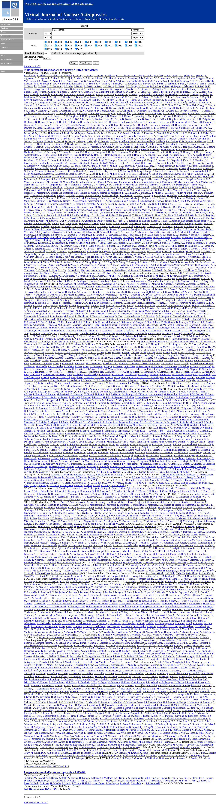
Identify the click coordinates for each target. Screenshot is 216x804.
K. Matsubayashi (95, 505)
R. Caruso (63, 673)
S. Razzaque (139, 466)
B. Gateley (169, 138)
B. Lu (84, 352)
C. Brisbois (102, 643)
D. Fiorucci (178, 133)
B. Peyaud (79, 618)
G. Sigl (92, 724)
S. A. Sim (186, 540)
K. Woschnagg (61, 339)
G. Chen (203, 344)
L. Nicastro (39, 433)
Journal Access (6, 36)
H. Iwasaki (137, 603)
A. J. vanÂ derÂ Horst (68, 450)
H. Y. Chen (167, 105)
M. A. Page (45, 210)
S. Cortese (82, 113)
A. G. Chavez (121, 673)
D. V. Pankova (75, 319)
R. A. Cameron (127, 452)
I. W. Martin (99, 184)
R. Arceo (110, 640)
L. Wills (203, 336)
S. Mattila (136, 551)
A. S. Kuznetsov (89, 496)
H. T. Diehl (191, 403)
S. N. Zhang (151, 344)
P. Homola (205, 691)
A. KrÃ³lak (208, 168)
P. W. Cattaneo (197, 394)
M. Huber (170, 303)
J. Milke (117, 780)
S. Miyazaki (110, 505)
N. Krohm (107, 697)
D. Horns (113, 603)
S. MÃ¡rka (165, 182)
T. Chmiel (53, 108)
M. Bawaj (119, 86)
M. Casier (47, 292)
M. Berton (36, 545)
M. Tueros (131, 730)
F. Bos (57, 289)
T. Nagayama (203, 505)
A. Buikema (144, 97)
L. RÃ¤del (196, 319)
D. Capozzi (95, 414)
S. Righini (74, 444)
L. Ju (74, 160)
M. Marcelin (178, 374)
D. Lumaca (29, 179)
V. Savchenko (155, 278)
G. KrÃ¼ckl (197, 308)
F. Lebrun (125, 281)
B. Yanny (140, 411)
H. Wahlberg (40, 736)
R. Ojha (162, 463)
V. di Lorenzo (168, 294)
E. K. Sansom (153, 750)
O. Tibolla (165, 659)
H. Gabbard (48, 138)
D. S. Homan (139, 542)
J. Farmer (189, 682)
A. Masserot (164, 184)
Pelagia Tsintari (90, 19)
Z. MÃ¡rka (176, 182)
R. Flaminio (40, 136)
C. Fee (44, 133)
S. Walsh (77, 262)
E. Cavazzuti (166, 452)
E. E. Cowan (194, 113)
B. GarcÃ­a (151, 685)
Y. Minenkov (50, 195)
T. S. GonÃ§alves (117, 568)
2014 (58, 45)
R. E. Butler (135, 403)
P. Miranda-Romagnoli (200, 653)
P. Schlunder (111, 325)
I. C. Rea (40, 322)
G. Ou (143, 352)
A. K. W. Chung (145, 108)
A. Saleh (149, 718)
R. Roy (110, 554)
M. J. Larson (110, 311)
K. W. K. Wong (147, 267)
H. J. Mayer (106, 780)
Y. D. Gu (177, 347)
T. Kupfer (159, 518)
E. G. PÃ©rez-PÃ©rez (132, 656)
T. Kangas (83, 494)
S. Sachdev (45, 229)
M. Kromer (83, 551)
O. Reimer (162, 466)
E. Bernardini (160, 286)
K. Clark (93, 292)
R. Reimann (51, 322)
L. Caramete (166, 363)
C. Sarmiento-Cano (65, 721)
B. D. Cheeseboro (152, 105)
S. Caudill (109, 102)
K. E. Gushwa (208, 146)
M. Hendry (185, 152)
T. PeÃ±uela (67, 570)
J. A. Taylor (64, 248)
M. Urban (162, 730)
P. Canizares (155, 100)
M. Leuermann (152, 311)
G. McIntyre (185, 187)
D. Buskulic (192, 97)
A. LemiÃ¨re (110, 609)
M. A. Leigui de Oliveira (59, 699)
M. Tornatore (57, 573)
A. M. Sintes (81, 240)
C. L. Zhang (192, 355)
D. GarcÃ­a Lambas (132, 562)
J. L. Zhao (204, 358)
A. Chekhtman (181, 452)
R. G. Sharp (150, 480)
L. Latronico (97, 461)
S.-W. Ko (196, 537)
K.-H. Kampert (55, 780)
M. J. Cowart (30, 116)
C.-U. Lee (175, 537)
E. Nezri (109, 377)
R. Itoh (174, 502)
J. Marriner (58, 427)
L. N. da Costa (206, 414)
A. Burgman (209, 289)
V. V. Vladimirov (71, 499)
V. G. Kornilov (44, 496)
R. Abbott (41, 75)
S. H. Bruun (152, 491)
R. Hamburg (137, 275)
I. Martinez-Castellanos (119, 653)
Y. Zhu (45, 360)
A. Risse (202, 780)
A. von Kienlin (127, 278)
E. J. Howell (162, 155)
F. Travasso (117, 251)
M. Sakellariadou (85, 229)
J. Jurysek (150, 694)
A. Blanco (172, 667)
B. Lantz (156, 171)
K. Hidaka (41, 529)
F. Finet (129, 502)
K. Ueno (51, 254)
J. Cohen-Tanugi (40, 455)
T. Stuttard (29, 330)
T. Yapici (76, 662)
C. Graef (201, 144)
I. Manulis (125, 551)
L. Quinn (210, 377)
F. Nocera (119, 204)
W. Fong (76, 405)
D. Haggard (173, 747)
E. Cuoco (166, 116)
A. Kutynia (78, 171)
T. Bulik (155, 97)
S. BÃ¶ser (75, 289)
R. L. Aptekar (172, 341)
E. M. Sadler (183, 472)
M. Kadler (195, 372)
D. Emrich (90, 578)
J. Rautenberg (91, 716)
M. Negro (144, 463)
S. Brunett (116, 97)
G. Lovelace (196, 176)
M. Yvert (106, 270)
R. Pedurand (186, 212)
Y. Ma (64, 179)
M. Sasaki (198, 620)
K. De (133, 513)
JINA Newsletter (6, 59)
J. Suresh (99, 246)
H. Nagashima (189, 505)
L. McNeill (40, 190)
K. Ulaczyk (128, 491)
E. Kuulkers (181, 278)
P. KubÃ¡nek (90, 576)
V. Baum (115, 286)
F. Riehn (126, 716)
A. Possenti (86, 433)
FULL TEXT (44, 788)
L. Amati (133, 433)
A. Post (52, 218)
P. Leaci (70, 174)
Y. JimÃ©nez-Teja (149, 568)
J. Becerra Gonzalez (199, 640)
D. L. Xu (73, 339)
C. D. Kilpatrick (197, 397)
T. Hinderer (63, 155)
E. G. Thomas (119, 248)
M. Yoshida (105, 510)
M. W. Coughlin (108, 113)
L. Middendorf (149, 705)
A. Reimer (151, 466)
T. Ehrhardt (53, 297)
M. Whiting (116, 474)
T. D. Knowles (42, 168)
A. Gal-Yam (113, 542)
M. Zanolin (133, 270)
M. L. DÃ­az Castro (168, 679)
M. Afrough (159, 75)
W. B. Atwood (142, 450)
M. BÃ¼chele (158, 592)
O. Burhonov (168, 587)
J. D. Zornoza (120, 383)
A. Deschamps (143, 366)
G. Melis (131, 441)
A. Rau (58, 560)
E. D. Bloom (56, 452)
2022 (138, 45)
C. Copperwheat (121, 513)
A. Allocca (97, 78)
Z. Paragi (198, 742)
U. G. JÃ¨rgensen (69, 494)
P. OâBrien (39, 491)
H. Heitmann (150, 152)
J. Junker (82, 160)
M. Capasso (181, 592)
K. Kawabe (93, 163)
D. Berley (71, 643)
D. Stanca (184, 724)
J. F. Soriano (159, 724)
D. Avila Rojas (148, 640)
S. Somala (147, 240)
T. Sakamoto (143, 581)
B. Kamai (122, 160)
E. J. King (138, 165)
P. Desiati (79, 294)
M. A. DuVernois (127, 645)
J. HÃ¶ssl (109, 372)
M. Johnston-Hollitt (143, 578)
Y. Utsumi (65, 510)
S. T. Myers (51, 521)
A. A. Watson (75, 736)
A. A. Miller (207, 518)
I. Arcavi (165, 474)
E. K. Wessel (61, 265)
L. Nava (37, 447)
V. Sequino (193, 234)
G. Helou (166, 515)
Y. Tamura (177, 507)
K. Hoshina (148, 303)
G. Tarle (113, 425)
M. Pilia (107, 397)
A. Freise (157, 136)
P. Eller (77, 297)
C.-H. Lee (73, 505)
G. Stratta (197, 243)
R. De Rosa (97, 122)
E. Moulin (208, 612)
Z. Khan (206, 163)
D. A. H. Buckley (65, 562)
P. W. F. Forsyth (87, 136)
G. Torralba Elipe (94, 730)
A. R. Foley (125, 758)
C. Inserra (207, 540)
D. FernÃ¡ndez (58, 568)
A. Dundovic (84, 682)
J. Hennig (207, 152)
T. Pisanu (54, 444)
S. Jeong (134, 576)
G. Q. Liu (28, 352)
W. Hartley (146, 405)
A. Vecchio (168, 257)
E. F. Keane (52, 482)
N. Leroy (176, 174)
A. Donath (37, 598)
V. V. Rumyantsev (97, 587)
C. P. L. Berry (62, 89)
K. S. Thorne (170, 248)
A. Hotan (55, 474)
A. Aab (157, 662)
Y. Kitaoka (140, 529)
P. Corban (192, 110)
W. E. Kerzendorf (42, 551)
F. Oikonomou (90, 710)
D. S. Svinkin (147, 341)
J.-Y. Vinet (134, 259)
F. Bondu (34, 94)
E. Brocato (96, 430)
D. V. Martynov (127, 184)
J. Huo (41, 349)
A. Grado (191, 144)
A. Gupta (182, 146)
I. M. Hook (186, 548)
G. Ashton (89, 81)
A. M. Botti (69, 670)
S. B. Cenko (30, 386)
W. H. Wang (119, 262)
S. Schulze (168, 739)
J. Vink (183, 629)
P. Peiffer (87, 319)
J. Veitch (192, 257)
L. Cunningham (152, 116)
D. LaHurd (187, 697)
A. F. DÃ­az (129, 366)
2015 (68, 45)
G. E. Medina (82, 408)
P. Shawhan (116, 237)
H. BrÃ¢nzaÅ (110, 363)
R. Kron (118, 419)
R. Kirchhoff (179, 165)
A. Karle (139, 305)
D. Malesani (103, 540)
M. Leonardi (165, 174)
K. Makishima (153, 529)
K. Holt (94, 155)
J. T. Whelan (122, 265)
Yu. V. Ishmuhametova (195, 499)
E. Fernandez (87, 417)
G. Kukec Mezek (134, 697)
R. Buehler (103, 452)
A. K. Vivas (100, 411)
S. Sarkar (76, 325)
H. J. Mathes (169, 702)
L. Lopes (134, 699)
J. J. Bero (50, 89)
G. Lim (155, 537)
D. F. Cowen (155, 292)
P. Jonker (64, 744)
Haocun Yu (95, 270)
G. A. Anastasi (100, 665)
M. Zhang (189, 270)
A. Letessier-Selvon (82, 699)
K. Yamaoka (93, 534)
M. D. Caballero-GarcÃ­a (58, 576)
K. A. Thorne (157, 248)
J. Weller (204, 425)
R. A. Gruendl (133, 405)
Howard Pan (128, 210)
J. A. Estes (161, 637)
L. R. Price (131, 218)
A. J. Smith (125, 659)
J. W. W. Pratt (83, 218)
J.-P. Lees (84, 609)
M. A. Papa (46, 212)
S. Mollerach (200, 705)
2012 (138, 42)
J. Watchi (172, 262)
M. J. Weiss (102, 336)
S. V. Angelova (178, 78)
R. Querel (189, 576)
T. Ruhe (156, 322)
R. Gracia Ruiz (206, 369)
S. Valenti (38, 430)
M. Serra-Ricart (162, 499)
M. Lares (174, 568)
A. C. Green (75, 146)
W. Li (127, 349)
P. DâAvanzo (148, 430)
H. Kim (108, 518)
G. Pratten (96, 218)
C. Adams (88, 75)
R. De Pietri (70, 122)
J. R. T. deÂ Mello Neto (86, 679)
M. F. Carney (65, 102)
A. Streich (63, 727)
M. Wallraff (38, 336)
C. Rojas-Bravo (196, 400)
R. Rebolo (149, 499)
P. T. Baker (62, 83)
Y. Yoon (147, 537)
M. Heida (156, 515)
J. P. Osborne (53, 389)
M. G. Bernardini (162, 433)
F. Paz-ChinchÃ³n (171, 408)
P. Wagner (68, 632)
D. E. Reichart (192, 427)
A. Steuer (149, 327)
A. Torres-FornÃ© (77, 251)
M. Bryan (145, 592)
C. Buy (203, 97)
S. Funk (55, 458)
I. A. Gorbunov (55, 499)
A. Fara (45, 441)
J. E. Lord (107, 176)
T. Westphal (99, 265)
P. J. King (148, 165)
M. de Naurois (56, 615)
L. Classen (103, 292)
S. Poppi (64, 444)
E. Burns (53, 275)
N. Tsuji (35, 629)
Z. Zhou (54, 273)
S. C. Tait (169, 246)
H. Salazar (43, 659)
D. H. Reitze (135, 223)
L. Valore (205, 730)
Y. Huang (32, 349)
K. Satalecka (98, 325)
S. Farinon (166, 130)
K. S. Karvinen (197, 160)
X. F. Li (150, 349)
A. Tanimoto (209, 532)
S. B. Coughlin (124, 113)
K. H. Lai (114, 171)
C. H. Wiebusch (165, 336)
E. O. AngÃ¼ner (86, 589)
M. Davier (116, 119)
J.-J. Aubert (157, 360)
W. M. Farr (185, 130)
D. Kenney (159, 578)
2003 (48, 42)
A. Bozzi (133, 94)
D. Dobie (127, 472)
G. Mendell (160, 190)
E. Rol (50, 491)
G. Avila (194, 665)
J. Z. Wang (107, 262)
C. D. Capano (198, 100)
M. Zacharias (182, 632)
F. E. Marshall (192, 386)
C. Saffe (168, 496)
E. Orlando (196, 463)
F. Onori (197, 551)
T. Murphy (171, 472)
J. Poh (165, 713)
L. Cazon (109, 673)
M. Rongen (138, 322)
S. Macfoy (83, 179)
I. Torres (188, 659)
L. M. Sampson (160, 229)
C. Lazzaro (59, 174)
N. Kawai (103, 529)
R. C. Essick (41, 130)
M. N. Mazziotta (32, 463)
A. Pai (55, 210)
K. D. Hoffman (101, 303)
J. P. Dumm (195, 294)
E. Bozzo (205, 278)
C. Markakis (189, 182)
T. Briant (194, 94)
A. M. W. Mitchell (140, 612)
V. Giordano (167, 369)
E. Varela (88, 733)
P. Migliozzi (76, 377)
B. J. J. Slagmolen (96, 240)
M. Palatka (113, 710)
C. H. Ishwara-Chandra (94, 742)
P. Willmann (121, 632)
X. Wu (108, 482)
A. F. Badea (51, 778)
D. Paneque (41, 466)
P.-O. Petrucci (66, 618)
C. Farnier (149, 598)
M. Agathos (184, 75)
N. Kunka (148, 697)
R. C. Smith (60, 425)
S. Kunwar (29, 311)
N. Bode (184, 91)
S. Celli (184, 363)
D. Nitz (27, 710)
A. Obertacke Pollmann (181, 316)
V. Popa (191, 377)
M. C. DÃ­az (190, 122)
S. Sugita (162, 532)
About (3, 43)
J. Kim (187, 305)
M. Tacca (159, 246)
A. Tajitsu (139, 507)
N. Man (63, 182)
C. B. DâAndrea (188, 414)
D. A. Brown (90, 97)
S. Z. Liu (49, 352)
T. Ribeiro (192, 562)
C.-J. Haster (85, 152)
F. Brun (128, 592)
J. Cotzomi (202, 643)
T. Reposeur (174, 466)
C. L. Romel (127, 226)
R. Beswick (33, 744)
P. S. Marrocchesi (118, 584)
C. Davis (28, 417)
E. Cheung (59, 292)
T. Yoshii (142, 534)
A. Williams (75, 581)
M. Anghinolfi (134, 360)
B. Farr (175, 130)
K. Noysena (51, 537)
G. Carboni (165, 439)
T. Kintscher (206, 305)
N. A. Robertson (32, 226)
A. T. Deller (166, 477)
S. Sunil (90, 246)
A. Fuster (129, 685)
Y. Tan (174, 352)
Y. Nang (125, 352)
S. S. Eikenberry (198, 128)
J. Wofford (134, 267)
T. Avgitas (178, 360)
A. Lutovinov (137, 281)
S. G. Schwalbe (110, 234)
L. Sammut (146, 229)
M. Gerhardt (99, 648)
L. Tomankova (66, 730)
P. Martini (184, 419)
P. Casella (202, 433)
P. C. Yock (178, 576)
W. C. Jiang (72, 349)
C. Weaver (91, 336)
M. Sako (198, 408)
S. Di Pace (67, 125)
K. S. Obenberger (91, 637)
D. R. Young (91, 542)
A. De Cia (117, 545)
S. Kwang (90, 171)
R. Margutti (41, 408)
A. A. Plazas (106, 422)
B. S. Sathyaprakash (72, 232)
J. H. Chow (84, 108)
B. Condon (123, 595)
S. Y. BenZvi (59, 643)
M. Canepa (143, 100)
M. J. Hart (74, 152)
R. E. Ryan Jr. (115, 755)
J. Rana (198, 521)
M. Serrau (103, 444)
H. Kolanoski (83, 308)
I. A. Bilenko (142, 89)
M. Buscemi (174, 670)
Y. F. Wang (131, 262)
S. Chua (132, 108)
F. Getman (177, 430)
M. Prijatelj (143, 218)
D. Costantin (71, 455)
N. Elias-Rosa (186, 545)
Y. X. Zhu (54, 360)
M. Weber (88, 736)
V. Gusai (71, 441)
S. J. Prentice (171, 554)
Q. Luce (184, 699)
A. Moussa (89, 377)
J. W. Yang (148, 355)
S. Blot (27, 289)
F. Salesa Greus (56, 659)
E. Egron (36, 441)
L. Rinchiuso (89, 620)
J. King (135, 606)
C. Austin (181, 81)
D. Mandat (40, 702)
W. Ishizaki (57, 584)
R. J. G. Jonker (64, 160)
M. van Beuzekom (171, 254)
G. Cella (158, 102)
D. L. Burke (83, 414)
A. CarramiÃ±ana (153, 643)
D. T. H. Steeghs (100, 491)
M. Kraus (28, 609)
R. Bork (80, 94)
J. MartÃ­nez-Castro (141, 653)
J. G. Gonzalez (123, 300)
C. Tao (174, 482)
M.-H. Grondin (164, 458)
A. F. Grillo (175, 688)
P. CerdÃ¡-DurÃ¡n (186, 102)
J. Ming (60, 195)
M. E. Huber (44, 526)
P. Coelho (146, 565)
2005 (68, 42)
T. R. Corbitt (204, 110)
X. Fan (156, 130)
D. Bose (66, 289)
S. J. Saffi (104, 718)
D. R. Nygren (162, 316)
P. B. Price (159, 319)
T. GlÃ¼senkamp (89, 300)
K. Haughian (99, 152)
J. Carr (177, 363)
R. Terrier (151, 626)
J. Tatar (80, 330)
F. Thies (107, 248)
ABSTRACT (30, 788)
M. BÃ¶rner (47, 289)
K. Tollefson (177, 659)
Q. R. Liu (165, 311)
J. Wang (47, 355)
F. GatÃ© (81, 601)
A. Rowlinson (84, 491)
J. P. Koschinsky (133, 308)
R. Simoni (179, 623)
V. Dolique (114, 125)
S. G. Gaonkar (128, 138)
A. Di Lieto (55, 125)
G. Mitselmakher (110, 195)
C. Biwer (72, 91)
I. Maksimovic (52, 182)
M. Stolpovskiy (38, 727)
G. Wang (86, 262)
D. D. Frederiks (187, 341)
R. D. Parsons (203, 615)
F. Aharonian (55, 589)
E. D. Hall (80, 149)
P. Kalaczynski (98, 305)
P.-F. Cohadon (89, 110)
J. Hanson (199, 149)
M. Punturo (29, 220)
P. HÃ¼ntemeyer (61, 651)
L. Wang (188, 477)
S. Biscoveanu (39, 91)
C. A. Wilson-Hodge (190, 273)
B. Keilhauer (193, 694)
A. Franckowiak (167, 297)
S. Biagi (57, 363)
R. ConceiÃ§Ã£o (59, 676)
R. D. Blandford (40, 452)
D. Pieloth (139, 319)
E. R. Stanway (135, 494)
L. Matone (69, 187)
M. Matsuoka (167, 529)
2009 (108, 42)
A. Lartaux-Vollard (197, 171)
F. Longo (181, 391)
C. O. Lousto (183, 176)
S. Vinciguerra (110, 259)
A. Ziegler (45, 634)
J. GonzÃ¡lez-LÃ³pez (54, 742)
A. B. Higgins (104, 447)
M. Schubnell (196, 422)
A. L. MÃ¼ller (65, 707)
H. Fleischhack (39, 648)
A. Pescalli (144, 436)
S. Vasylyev (81, 477)
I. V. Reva (66, 587)
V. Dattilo (97, 119)
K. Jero (72, 305)
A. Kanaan (164, 568)
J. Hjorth (160, 488)
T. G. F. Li (209, 174)
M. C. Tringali (154, 251)
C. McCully (189, 474)
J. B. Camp (131, 100)
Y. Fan (198, 576)
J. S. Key (166, 163)
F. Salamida (126, 718)
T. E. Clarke (82, 513)
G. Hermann (39, 603)
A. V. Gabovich (105, 499)
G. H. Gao (140, 347)
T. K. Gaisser (204, 297)
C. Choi (131, 537)
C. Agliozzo (152, 542)
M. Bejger (175, 86)
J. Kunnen (209, 308)
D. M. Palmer (89, 389)
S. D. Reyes (156, 223)
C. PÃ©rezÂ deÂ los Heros (119, 319)
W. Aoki (70, 502)
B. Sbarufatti (126, 389)
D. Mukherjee (149, 198)
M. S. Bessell (66, 480)
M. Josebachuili (136, 694)
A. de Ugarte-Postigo (98, 488)
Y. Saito (98, 507)
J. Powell (61, 218)
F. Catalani (87, 673)
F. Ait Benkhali (70, 589)
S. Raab (193, 618)
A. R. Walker (177, 425)
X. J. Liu (59, 352)
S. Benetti (84, 430)
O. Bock (175, 91)
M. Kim (195, 305)
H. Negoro (67, 532)
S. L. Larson (181, 171)
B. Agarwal (171, 75)
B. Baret (189, 360)
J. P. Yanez (101, 339)
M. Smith (48, 425)
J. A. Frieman (88, 405)
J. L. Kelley (161, 305)
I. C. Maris (79, 702)
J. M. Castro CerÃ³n (149, 576)
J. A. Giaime (172, 141)
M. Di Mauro (152, 455)
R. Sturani (39, 246)
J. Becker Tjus (146, 286)
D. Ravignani (105, 716)
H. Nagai (176, 505)
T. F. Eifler (74, 417)
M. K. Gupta (194, 146)
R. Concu (185, 439)
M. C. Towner (168, 750)
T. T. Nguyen (51, 204)
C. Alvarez (99, 640)
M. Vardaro (125, 257)
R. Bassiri (88, 86)
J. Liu (56, 176)
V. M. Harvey (101, 691)
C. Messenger (40, 192)
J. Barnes (56, 477)
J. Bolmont (83, 592)
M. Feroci (69, 391)
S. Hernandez (201, 648)
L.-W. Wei (194, 262)
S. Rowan (178, 226)
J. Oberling (165, 204)
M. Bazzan (143, 86)
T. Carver (28, 292)
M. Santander (64, 325)
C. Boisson (71, 592)
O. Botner (86, 289)
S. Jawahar (184, 157)
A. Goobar (90, 515)
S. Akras (53, 565)
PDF (55, 788)
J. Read (95, 223)
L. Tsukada (206, 251)
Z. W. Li (176, 349)
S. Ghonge (115, 141)
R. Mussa (117, 707)
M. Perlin (55, 713)
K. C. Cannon (169, 100)
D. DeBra (161, 119)
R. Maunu (100, 313)
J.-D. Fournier (116, 136)
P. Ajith (68, 78)
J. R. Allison (151, 510)
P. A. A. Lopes (188, 405)
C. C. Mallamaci (181, 496)
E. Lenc (151, 472)
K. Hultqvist (182, 303)
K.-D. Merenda (106, 705)
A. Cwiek (167, 744)
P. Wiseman (37, 560)
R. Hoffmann (116, 303)
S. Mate (193, 339)
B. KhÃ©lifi (125, 606)
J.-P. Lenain (146, 609)
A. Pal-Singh (114, 210)
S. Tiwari (193, 248)
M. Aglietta (177, 662)
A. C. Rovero (83, 718)
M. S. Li (120, 349)
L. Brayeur (145, 289)
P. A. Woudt (204, 758)
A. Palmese (156, 408)
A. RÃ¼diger (190, 226)
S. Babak (209, 81)
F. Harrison (145, 515)
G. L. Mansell (99, 182)
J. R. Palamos (75, 210)
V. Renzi (127, 570)
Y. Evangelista (44, 391)
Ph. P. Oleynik (57, 344)
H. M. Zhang (37, 358)
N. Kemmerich (208, 694)
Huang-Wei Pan (142, 210)
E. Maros (40, 184)
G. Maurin (79, 612)
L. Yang (53, 270)
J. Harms (39, 152)
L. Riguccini (139, 570)
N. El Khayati (75, 369)
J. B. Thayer (135, 469)
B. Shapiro (105, 237)
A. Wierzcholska (106, 632)
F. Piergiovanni (123, 215)
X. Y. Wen (81, 355)
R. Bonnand (57, 94)
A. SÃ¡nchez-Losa (57, 380)
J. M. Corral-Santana (196, 739)
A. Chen (82, 595)
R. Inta (83, 157)
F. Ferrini (136, 133)
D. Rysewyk (182, 322)
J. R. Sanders (43, 232)
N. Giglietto (100, 458)
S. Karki (185, 160)
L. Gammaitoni (99, 138)
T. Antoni (28, 778)
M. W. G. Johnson (70, 419)
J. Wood (67, 662)
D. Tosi (185, 330)
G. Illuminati (147, 372)
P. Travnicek (109, 730)
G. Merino (167, 313)
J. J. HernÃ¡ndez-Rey (93, 372)
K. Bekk (62, 778)
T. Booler (68, 750)
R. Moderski (156, 612)
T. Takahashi (99, 626)
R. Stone (163, 243)
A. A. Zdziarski (207, 632)
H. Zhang (190, 482)
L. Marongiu (110, 441)
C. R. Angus (180, 542)
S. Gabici (43, 601)
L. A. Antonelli (155, 394)
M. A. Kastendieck (57, 606)
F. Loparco (142, 461)
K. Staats (70, 243)
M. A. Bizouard (85, 91)
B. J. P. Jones (83, 305)
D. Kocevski (184, 275)
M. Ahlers (117, 284)
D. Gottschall (145, 601)
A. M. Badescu (206, 665)
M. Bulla (62, 545)
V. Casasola (140, 439)
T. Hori (50, 529)
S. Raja (163, 220)
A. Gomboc (175, 447)
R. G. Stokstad (177, 327)
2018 (98, 45)
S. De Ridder (68, 294)
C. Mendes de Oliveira (154, 562)
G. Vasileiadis (134, 629)
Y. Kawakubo (157, 581)
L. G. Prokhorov (194, 218)
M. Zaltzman (68, 477)
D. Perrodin (43, 444)
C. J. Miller (41, 422)
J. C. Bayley (131, 86)
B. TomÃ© (79, 730)
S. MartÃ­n (111, 742)
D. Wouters (148, 632)
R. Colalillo (194, 673)
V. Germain (103, 141)
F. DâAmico (49, 397)
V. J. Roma (102, 226)
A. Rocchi (66, 226)
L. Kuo (68, 171)
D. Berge (196, 589)
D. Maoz (92, 477)
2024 (58, 49)
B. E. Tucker (163, 480)
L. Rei (116, 223)
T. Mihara (180, 529)
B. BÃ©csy (155, 86)
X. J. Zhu (73, 273)
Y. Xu (92, 339)
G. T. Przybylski (172, 319)
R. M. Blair (152, 91)
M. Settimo (115, 623)
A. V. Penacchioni (99, 584)
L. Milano (143, 192)
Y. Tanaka (110, 469)
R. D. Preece (67, 278)
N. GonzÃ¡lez (139, 688)
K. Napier (65, 201)
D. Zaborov (169, 632)
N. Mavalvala (81, 187)
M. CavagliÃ (122, 102)
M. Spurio (154, 380)
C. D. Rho (157, 656)
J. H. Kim (39, 505)
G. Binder (187, 286)
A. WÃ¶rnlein (135, 632)
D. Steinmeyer (135, 243)
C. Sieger (144, 380)
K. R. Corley (48, 113)
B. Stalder (86, 753)
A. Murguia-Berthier (125, 400)
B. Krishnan (196, 168)
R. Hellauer (52, 303)
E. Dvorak (29, 297)
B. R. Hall (69, 149)
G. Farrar (199, 682)
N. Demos (40, 122)
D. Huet (207, 155)
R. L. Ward (143, 262)
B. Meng (116, 352)
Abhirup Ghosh (128, 141)
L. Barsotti (210, 83)
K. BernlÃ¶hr (30, 592)
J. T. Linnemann (186, 651)
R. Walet (44, 262)
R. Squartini (172, 724)
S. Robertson (125, 322)
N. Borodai (58, 670)
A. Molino (44, 570)
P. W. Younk (99, 662)
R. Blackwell (44, 592)
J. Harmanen (129, 548)
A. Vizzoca (97, 383)
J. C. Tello (170, 573)
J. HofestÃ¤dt (122, 372)
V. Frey (175, 136)
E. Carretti (129, 439)
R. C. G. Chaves (69, 595)
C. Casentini (98, 102)
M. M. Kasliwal (81, 518)
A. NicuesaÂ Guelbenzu (97, 560)
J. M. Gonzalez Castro (104, 144)
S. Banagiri (116, 83)
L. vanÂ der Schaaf (71, 257)
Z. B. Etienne (66, 130)
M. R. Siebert (62, 400)
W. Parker (68, 212)
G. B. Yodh (87, 662)
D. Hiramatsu (30, 477)
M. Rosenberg (202, 656)
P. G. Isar (101, 694)
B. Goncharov (71, 144)
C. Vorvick (171, 259)
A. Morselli (74, 397)
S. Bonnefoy (96, 592)
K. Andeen (166, 284)
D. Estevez (53, 130)
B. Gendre (199, 477)
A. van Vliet (77, 733)
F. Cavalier (135, 102)
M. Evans (87, 130)
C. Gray (54, 146)
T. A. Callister (107, 100)
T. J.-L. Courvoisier (54, 281)
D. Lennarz (154, 651)
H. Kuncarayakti (98, 551)
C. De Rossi (123, 122)
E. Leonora (143, 374)
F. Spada (62, 469)
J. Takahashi (150, 507)
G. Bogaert (203, 91)
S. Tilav (140, 330)
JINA (3, 55)
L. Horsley (128, 578)
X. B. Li (142, 349)
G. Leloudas (39, 542)
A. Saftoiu (115, 718)
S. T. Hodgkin (173, 548)
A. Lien (180, 386)
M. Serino (109, 532)
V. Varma (136, 257)
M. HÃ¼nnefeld (197, 303)
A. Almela (49, 665)
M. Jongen (184, 372)
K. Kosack (196, 606)
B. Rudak (123, 620)
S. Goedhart (137, 758)
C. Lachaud (104, 374)
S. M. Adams (138, 510)
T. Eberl (48, 369)
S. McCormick (142, 187)
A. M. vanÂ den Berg (59, 733)
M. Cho (74, 108)
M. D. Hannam (168, 149)
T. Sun (101, 482)
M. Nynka (185, 747)
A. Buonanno (179, 97)
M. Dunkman (208, 294)
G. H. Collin (128, 292)
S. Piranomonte (72, 433)
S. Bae (53, 83)
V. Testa (34, 439)
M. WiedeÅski (113, 736)
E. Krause (108, 419)
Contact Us (5, 47)
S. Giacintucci (77, 515)
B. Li (96, 349)
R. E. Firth (199, 545)
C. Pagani (65, 389)
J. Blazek (183, 667)
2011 (128, 42)
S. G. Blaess (161, 667)
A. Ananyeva (131, 78)
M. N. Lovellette (157, 461)
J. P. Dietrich (62, 417)
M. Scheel (149, 232)
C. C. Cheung (195, 452)
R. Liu (187, 609)
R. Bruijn (123, 363)
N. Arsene (165, 665)
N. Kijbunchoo (45, 165)
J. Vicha (191, 733)
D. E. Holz (105, 155)
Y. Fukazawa (44, 458)
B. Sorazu (185, 240)
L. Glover (28, 144)
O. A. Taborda (198, 727)
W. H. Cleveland (66, 275)
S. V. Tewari (87, 248)
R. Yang (159, 632)
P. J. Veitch (202, 257)
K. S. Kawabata (196, 502)
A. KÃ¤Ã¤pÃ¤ (163, 694)
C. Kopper (108, 308)
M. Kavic (43, 637)
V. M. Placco (80, 570)
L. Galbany (43, 548)
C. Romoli (101, 620)
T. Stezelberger (162, 327)
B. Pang (155, 210)
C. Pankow (179, 210)
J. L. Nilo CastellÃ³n (176, 562)
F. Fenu (59, 685)
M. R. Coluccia (42, 676)
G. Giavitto (92, 601)
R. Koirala (71, 308)
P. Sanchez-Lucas (185, 718)
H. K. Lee (101, 174)
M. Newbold (63, 656)
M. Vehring (167, 333)
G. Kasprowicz (31, 747)
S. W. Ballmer (102, 83)
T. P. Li (128, 344)
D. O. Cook (107, 513)
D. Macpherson (198, 534)
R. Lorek (174, 699)
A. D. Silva (34, 240)
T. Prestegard (118, 218)
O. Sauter (101, 232)
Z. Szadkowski (171, 727)
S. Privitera (167, 218)
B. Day (145, 119)
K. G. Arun (66, 81)
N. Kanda (183, 502)
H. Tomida (29, 534)
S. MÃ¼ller (105, 707)
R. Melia (34, 570)
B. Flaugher (100, 417)
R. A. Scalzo (119, 480)
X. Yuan (159, 482)
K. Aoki (61, 502)
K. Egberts (98, 598)
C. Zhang (110, 523)
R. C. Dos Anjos (56, 682)
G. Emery (109, 598)
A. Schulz (56, 623)
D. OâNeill (185, 551)
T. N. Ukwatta (200, 659)
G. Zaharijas (42, 472)
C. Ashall (192, 542)
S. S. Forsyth (102, 136)
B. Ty (55, 333)
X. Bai (79, 286)
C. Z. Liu (209, 349)
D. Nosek (36, 710)
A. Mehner (122, 742)
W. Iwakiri (82, 529)
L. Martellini (86, 184)
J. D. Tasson (52, 248)
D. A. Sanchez (170, 620)
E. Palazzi (51, 433)
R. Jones (52, 160)
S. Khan (197, 163)
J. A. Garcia (53, 515)
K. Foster (180, 513)
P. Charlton (74, 105)
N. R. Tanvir (60, 488)
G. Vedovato (181, 257)
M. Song (53, 327)
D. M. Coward (208, 113)
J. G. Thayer (122, 469)
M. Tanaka (198, 507)
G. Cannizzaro (75, 545)
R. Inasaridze (113, 587)
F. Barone (191, 83)
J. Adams (93, 284)
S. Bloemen (164, 91)
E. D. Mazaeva (195, 584)
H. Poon (116, 618)
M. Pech (177, 710)
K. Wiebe (152, 336)
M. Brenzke (157, 289)
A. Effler (145, 128)
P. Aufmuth (144, 81)
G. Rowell (113, 620)
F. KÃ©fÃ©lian (108, 163)
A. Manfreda (208, 461)
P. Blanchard (113, 403)
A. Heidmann (121, 152)
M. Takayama (164, 507)
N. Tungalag (140, 587)
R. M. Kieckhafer (41, 697)
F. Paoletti (86, 397)
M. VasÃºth (156, 257)
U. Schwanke (68, 623)
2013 (48, 45)
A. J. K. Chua (120, 108)
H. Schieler (113, 721)
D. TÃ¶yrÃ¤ (105, 251)
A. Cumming (138, 116)
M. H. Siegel (112, 389)
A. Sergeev (205, 234)
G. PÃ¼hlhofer (154, 618)
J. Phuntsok (98, 713)
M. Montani (203, 195)
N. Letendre (188, 174)
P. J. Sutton (110, 246)
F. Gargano (74, 458)
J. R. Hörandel (40, 780)
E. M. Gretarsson (90, 146)
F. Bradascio (124, 289)
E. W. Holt (194, 691)
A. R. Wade (199, 259)
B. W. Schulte (82, 234)
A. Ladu (80, 441)
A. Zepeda (61, 739)
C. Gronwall (128, 386)
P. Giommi (116, 386)
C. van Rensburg (104, 629)
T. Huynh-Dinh (62, 157)
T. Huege (68, 694)
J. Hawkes (193, 601)
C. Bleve (193, 667)
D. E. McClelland (125, 187)
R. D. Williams (202, 265)
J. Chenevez (37, 281)
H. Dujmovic (182, 294)
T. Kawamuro (116, 529)
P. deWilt (185, 595)
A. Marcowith (44, 612)
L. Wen (49, 265)
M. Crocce (160, 414)
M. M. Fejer (77, 133)
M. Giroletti (126, 458)
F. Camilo (113, 758)
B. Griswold (105, 146)
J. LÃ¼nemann (184, 311)
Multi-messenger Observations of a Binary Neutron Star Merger (61, 69)
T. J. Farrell (175, 480)
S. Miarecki (189, 313)
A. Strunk (28, 246)
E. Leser (157, 609)
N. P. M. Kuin (169, 386)
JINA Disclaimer (6, 63)
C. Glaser (75, 688)
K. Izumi (139, 157)
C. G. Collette (123, 110)
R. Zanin (194, 632)
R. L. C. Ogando (91, 422)
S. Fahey (101, 297)
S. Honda (164, 502)
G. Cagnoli (59, 100)
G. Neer (118, 316)
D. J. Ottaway (179, 207)
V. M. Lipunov (202, 494)
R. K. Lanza (167, 171)
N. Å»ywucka (66, 634)
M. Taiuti (180, 380)
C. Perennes (52, 618)
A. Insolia (91, 694)
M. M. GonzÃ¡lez (139, 648)
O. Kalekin (207, 372)
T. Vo (151, 259)
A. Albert (108, 360)
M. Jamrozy (167, 603)
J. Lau (76, 609)
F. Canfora (52, 673)
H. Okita (81, 507)
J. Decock (157, 595)
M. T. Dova (71, 682)
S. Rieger (188, 223)
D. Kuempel (118, 697)
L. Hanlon (92, 281)
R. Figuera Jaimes (178, 491)
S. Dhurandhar (176, 122)
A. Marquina (52, 184)
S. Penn (27, 215)
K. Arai (209, 78)
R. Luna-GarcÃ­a (43, 653)
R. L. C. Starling (40, 450)
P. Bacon (28, 83)
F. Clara (210, 108)
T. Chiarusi (29, 366)
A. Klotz (88, 485)
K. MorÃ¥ (197, 612)
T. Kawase (129, 529)
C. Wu (85, 581)
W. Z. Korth (133, 168)
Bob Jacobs (43, 518)
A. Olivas (198, 316)
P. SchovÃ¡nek (163, 721)
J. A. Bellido (87, 667)
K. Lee (132, 174)
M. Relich (77, 322)
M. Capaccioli (189, 433)
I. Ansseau (190, 284)
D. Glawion (115, 601)
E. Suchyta (84, 425)
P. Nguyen (39, 204)
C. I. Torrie (92, 251)
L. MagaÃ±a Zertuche (194, 179)
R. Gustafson (46, 149)
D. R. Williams (190, 336)
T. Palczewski (49, 319)
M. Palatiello (208, 463)
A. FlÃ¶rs (210, 545)
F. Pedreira (187, 710)
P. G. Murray (53, 201)
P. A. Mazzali (204, 444)
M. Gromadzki (80, 548)
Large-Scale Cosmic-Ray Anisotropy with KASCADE (55, 772)
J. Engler (163, 778)
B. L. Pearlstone (158, 212)
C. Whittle (165, 265)
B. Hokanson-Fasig (133, 303)
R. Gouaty (181, 144)
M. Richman (112, 322)
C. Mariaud (57, 612)
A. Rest (184, 400)
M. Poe (198, 215)
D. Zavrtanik (35, 739)
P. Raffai (155, 220)
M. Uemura (54, 510)
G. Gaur (190, 138)
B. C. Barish (157, 83)
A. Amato (119, 78)
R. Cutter (163, 491)
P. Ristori (145, 716)
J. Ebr (94, 682)
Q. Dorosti (42, 682)
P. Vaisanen (193, 560)
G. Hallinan (132, 515)
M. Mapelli (121, 436)
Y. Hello (78, 372)
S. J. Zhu (63, 273)
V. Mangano (85, 182)
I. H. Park (124, 576)
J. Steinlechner (105, 243)
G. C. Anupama (165, 510)
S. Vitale (144, 259)
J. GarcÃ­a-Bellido (116, 405)
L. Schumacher (180, 325)
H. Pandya (62, 319)
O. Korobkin (62, 758)
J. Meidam (121, 190)
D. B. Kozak (159, 168)
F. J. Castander (146, 414)
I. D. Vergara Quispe (167, 733)
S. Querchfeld (49, 716)
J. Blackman (116, 91)
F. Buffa (89, 439)
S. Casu (175, 439)
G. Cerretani (202, 102)
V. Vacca (134, 444)
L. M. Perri (60, 215)
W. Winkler (79, 267)
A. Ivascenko (125, 603)
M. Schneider (84, 659)
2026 (78, 49)
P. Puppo (40, 220)
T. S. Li (48, 427)
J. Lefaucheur (96, 609)
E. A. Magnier (98, 526)
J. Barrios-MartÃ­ (202, 360)
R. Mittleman (126, 195)
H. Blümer (84, 778)
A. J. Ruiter (120, 554)
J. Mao (27, 450)
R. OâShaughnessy (148, 207)
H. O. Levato (156, 496)
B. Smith (110, 240)
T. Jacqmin (150, 157)
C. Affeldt (148, 75)
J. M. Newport (192, 201)
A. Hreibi (174, 155)
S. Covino (134, 430)
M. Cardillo (160, 391)
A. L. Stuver (51, 246)
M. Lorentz (177, 609)
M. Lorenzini (119, 176)
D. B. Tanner (204, 246)
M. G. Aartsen (66, 284)
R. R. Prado (188, 713)
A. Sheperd (128, 237)
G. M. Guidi (163, 146)
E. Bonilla (45, 94)
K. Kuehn (128, 419)
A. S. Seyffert (128, 623)
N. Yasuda (94, 510)
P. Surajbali (153, 659)
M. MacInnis (114, 179)
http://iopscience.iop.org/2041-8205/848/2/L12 (46, 766)
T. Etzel (77, 130)
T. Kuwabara (55, 311)
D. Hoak (74, 155)
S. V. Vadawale (84, 341)
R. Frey (167, 136)
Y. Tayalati (191, 380)
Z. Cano (83, 488)
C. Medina (51, 705)
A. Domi (194, 366)
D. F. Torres (175, 469)
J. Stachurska (91, 327)
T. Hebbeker (126, 691)
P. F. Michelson (74, 463)
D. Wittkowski (169, 736)
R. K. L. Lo (65, 176)
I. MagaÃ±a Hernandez (148, 179)
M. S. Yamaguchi (80, 510)
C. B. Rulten (135, 620)
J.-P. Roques (205, 281)
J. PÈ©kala (199, 710)
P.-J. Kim (35, 540)
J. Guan (186, 347)
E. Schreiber (56, 234)
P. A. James (206, 548)
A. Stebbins (72, 425)
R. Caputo (140, 452)
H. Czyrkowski (191, 744)
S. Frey (55, 744)
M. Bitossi (62, 91)
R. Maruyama (77, 313)
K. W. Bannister (114, 472)
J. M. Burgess (195, 755)
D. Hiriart (40, 576)
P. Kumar (38, 171)
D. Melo (79, 705)
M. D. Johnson (87, 419)
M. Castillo (182, 643)
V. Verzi (182, 733)
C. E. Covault (124, 676)
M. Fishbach (191, 133)
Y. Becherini (170, 589)
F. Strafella (52, 727)
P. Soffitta (129, 397)
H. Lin (177, 405)
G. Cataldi (99, 673)
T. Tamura (46, 584)
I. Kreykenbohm (75, 374)
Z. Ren (147, 656)
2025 (68, 49)
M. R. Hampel (51, 691)
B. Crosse (78, 578)
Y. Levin (199, 174)
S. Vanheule (141, 333)
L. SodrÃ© (209, 570)
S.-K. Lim (46, 540)
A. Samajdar (134, 229)
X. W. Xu (83, 339)
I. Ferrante (111, 133)
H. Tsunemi (51, 534)
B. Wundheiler (184, 736)
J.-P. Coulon (138, 113)
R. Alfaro (88, 640)
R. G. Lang (198, 697)
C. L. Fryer (101, 405)
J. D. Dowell (134, 637)
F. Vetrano (72, 259)
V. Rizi (154, 716)
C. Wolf (155, 477)
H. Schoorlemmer (100, 659)
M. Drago (37, 128)
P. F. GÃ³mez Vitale (121, 688)
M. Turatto (44, 439)
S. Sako (107, 507)
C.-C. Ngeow (74, 521)
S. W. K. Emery (90, 386)
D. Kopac (210, 447)
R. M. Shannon (102, 474)
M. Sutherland (57, 330)
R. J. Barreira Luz (57, 667)
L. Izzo (196, 548)
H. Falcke (179, 682)
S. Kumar (59, 171)
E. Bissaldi (206, 273)
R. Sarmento (48, 721)
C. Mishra (70, 195)
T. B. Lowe (111, 526)
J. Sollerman (67, 523)
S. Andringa (142, 665)
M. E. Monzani (101, 463)
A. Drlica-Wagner (206, 403)
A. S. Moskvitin (79, 587)
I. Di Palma (78, 125)
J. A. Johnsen (121, 694)
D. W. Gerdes (138, 417)
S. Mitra (80, 195)
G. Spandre (72, 469)
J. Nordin (172, 551)
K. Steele (210, 578)
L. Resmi (165, 742)
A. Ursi (149, 391)
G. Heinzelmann (206, 601)
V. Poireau (105, 618)
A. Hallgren (167, 300)
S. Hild (53, 155)
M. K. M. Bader (41, 83)
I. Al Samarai (141, 284)
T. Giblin (78, 485)
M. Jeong (63, 305)
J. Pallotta (124, 710)
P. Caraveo (183, 394)
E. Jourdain (103, 281)
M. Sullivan (40, 557)
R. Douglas (177, 125)
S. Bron (179, 289)
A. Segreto (55, 724)
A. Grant (37, 146)
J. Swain (159, 727)
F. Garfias (87, 648)
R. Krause (96, 697)
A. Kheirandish (175, 305)
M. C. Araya (30, 81)
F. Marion (153, 182)
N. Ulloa (86, 400)
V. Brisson (41, 97)
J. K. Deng (97, 347)
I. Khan (188, 163)
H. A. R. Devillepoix (84, 750)
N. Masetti (133, 436)
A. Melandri (206, 386)
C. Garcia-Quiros (144, 138)
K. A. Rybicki (133, 554)
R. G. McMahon (198, 419)
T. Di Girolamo (41, 125)
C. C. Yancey (42, 270)
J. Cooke (136, 477)
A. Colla (111, 110)
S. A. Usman (106, 254)
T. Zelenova (145, 270)
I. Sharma (183, 637)
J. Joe (205, 537)
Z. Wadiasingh (42, 632)
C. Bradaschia (145, 94)
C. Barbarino (204, 542)
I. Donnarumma (119, 391)
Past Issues (4, 28)
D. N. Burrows (208, 383)
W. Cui (76, 347)
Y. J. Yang (167, 355)
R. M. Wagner (80, 632)
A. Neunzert (168, 201)
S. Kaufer (82, 163)
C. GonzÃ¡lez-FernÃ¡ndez (131, 488)
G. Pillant (146, 215)
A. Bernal (82, 643)
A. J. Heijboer (66, 372)
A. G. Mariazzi (65, 702)
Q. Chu (109, 108)
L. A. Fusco (147, 369)
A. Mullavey (189, 198)
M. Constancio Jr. (156, 110)
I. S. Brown (67, 578)
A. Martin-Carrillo (154, 281)
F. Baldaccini (75, 83)
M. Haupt (181, 601)
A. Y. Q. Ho (177, 515)
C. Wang (206, 576)
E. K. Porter (42, 218)
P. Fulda (28, 138)
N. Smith (66, 411)
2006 (78, 42)
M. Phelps (85, 215)
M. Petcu (183, 780)
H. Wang (96, 262)
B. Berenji (192, 450)
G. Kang (148, 160)
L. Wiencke (127, 736)
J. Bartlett (68, 86)
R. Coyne (55, 116)
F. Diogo (183, 679)
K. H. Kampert (179, 694)
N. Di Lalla (139, 455)
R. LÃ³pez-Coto (60, 653)
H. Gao (149, 347)
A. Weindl (99, 736)
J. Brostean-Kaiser (193, 289)
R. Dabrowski (206, 744)
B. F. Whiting (152, 265)
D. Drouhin (37, 369)
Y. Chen (187, 105)
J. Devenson (162, 122)
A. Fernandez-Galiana (94, 133)
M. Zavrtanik (48, 739)
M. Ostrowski (158, 615)
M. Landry (125, 171)
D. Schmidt (136, 721)
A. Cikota (98, 545)
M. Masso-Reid (194, 184)
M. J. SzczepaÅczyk (143, 246)
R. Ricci (103, 755)
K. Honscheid (30, 419)
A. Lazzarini (47, 174)
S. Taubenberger (77, 557)
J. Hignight (77, 303)
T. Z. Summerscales (67, 246)
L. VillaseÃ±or (203, 733)
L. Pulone (155, 436)
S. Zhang (69, 358)
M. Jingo (207, 603)
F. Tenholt (89, 330)
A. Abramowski (40, 589)
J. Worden (160, 267)
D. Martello (104, 702)
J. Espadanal (152, 682)
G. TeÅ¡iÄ (130, 330)
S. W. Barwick (102, 286)
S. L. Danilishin (205, 116)
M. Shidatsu (121, 532)
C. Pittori (79, 391)
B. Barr (200, 83)
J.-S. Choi (57, 540)
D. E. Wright (140, 557)
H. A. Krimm (155, 386)
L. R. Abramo (41, 565)
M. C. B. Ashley (146, 482)
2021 (128, 45)
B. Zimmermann (75, 739)
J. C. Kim (73, 165)
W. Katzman (70, 163)
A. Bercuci (73, 778)
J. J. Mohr (63, 422)
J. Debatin (142, 679)
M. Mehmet (109, 190)
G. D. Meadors (95, 190)
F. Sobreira (77, 411)
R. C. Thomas (125, 425)
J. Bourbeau (111, 289)
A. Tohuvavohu (155, 389)
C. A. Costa (93, 113)
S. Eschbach (137, 598)
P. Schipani (180, 436)
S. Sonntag (147, 724)
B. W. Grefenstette (117, 515)
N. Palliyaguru (111, 521)
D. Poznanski (44, 477)
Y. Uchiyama (55, 629)
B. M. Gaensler (114, 578)
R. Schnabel (195, 232)
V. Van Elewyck (62, 383)
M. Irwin (169, 488)
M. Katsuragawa (94, 606)
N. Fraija (52, 648)
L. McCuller (156, 187)
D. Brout (124, 403)
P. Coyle (108, 366)
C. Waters (139, 526)
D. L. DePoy (40, 417)
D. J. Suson (84, 469)
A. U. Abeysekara (64, 640)
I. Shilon (150, 623)
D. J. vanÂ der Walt (72, 629)
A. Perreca (49, 215)
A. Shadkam (67, 724)
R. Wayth (64, 581)
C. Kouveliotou (189, 444)
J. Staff (96, 485)
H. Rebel (193, 780)
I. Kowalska (145, 168)
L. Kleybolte (205, 165)
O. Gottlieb (101, 515)
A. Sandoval (71, 659)
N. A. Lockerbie (80, 176)
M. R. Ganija (114, 138)
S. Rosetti (59, 491)
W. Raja (90, 474)
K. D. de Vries (92, 294)
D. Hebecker (202, 300)
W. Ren (145, 223)
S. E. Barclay (144, 83)
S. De (152, 119)
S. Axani (55, 286)
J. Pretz (116, 656)
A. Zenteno (151, 411)
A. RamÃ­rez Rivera (112, 570)
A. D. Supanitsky (134, 727)
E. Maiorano (108, 436)
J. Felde (123, 297)
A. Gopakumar (123, 144)
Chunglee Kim (60, 165)
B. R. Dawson (200, 676)
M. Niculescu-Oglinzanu (160, 707)
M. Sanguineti (119, 380)
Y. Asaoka (195, 581)
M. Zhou (44, 273)
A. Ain (61, 78)
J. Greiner (150, 488)
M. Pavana (124, 521)
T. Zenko (116, 510)
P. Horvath (41, 694)
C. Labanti (50, 394)
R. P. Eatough (120, 753)
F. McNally (111, 313)
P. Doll (144, 778)
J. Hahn (172, 601)
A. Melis (121, 441)
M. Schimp (124, 721)
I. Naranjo (128, 707)
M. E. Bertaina (111, 667)
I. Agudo (208, 742)
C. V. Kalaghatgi (96, 160)
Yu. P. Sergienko (135, 499)
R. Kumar (49, 171)
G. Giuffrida (64, 436)
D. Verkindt (60, 259)
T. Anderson (178, 284)
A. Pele (209, 212)
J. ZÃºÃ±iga (134, 383)
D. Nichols (63, 204)
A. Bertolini (89, 89)
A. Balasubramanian (178, 339)
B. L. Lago (175, 697)
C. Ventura (151, 733)
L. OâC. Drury (51, 598)
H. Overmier (194, 207)
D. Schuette (69, 234)
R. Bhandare (129, 89)
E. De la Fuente (65, 645)
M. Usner (73, 333)
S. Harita (200, 526)
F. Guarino (200, 688)
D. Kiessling (36, 374)
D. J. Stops (174, 243)
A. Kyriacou (69, 311)
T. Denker (51, 122)
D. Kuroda (62, 505)
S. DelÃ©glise (204, 119)
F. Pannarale (191, 210)
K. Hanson (189, 300)
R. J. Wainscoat (125, 526)
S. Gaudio (180, 138)
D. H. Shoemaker (143, 237)
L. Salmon (146, 554)
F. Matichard (56, 187)
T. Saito (90, 507)
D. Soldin (42, 327)
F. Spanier (198, 623)
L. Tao (181, 352)
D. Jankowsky (181, 603)
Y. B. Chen (56, 347)
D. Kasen (96, 400)
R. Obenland (139, 780)
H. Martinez (116, 702)
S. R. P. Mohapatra (187, 195)
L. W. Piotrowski (87, 747)
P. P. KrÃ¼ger (41, 609)
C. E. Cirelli (188, 108)
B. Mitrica (176, 705)
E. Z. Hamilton (93, 149)
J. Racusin (79, 278)
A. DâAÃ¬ (58, 386)
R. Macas (72, 179)
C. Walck (200, 333)
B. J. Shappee (47, 400)
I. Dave (106, 119)
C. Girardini (82, 568)
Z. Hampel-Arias (173, 648)
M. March (173, 419)
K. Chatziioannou (134, 105)
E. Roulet (70, 718)
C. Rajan (173, 220)
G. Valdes (143, 254)
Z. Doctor (103, 125)
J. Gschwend (195, 417)
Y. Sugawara (150, 532)
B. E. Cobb (95, 513)
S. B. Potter (205, 560)
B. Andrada (130, 665)
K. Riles (198, 223)
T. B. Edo (119, 128)
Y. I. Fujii (192, 491)
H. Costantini (96, 366)
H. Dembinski (53, 294)
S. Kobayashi (198, 447)
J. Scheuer (160, 232)
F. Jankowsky (195, 603)
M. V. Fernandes (172, 598)
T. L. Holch (91, 603)
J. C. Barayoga (130, 83)
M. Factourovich (114, 130)
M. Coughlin (37, 753)
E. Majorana (38, 182)
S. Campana (108, 430)
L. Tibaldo (163, 469)
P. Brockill (52, 97)
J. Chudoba (150, 673)
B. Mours (73, 198)
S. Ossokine (166, 207)
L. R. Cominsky (138, 110)
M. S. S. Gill (37, 427)
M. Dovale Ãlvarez (194, 125)
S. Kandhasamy (135, 160)
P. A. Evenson (89, 297)
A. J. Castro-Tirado (155, 573)
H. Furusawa (153, 502)
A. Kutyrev (81, 755)
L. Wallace (66, 262)
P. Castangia (153, 439)
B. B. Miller (167, 192)
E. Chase (85, 105)
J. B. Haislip (160, 427)
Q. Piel (88, 618)
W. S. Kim (101, 165)
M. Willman (150, 526)
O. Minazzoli (36, 195)
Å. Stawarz (37, 626)
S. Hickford (64, 303)
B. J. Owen (206, 207)
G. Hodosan (54, 494)
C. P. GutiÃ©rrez (96, 548)
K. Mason (141, 184)
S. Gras (45, 146)
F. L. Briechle (127, 670)
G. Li (112, 349)
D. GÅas (65, 688)
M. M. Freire (109, 685)
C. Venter (154, 629)
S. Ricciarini (84, 584)
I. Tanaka (187, 507)
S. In (208, 303)
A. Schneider (136, 325)
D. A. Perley (136, 521)
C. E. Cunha (172, 414)
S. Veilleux (151, 755)
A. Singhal (68, 240)
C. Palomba (101, 210)
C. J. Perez (38, 215)
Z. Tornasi (62, 251)
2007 (88, 42)
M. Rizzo (208, 223)
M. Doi (121, 502)
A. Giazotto (200, 141)
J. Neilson (118, 201)
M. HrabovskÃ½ (55, 694)
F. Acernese (66, 75)
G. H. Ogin (195, 204)
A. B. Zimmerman (87, 273)
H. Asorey (176, 665)
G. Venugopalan (46, 259)
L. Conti (170, 110)
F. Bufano (177, 433)
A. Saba (84, 444)
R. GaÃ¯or (140, 685)
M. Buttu (109, 439)
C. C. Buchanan (129, 97)
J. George (80, 141)
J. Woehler (122, 267)
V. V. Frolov (209, 136)
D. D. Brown (104, 97)
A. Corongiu (197, 439)
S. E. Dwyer (108, 128)
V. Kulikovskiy (91, 374)
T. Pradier (200, 377)
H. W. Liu (39, 352)
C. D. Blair (128, 91)
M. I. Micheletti (133, 705)
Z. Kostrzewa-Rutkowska (64, 551)
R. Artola (76, 565)
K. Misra (133, 742)
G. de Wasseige (107, 294)
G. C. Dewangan (57, 341)
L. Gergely (92, 141)
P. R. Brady (158, 94)
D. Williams (188, 265)
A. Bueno (151, 670)
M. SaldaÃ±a (73, 380)
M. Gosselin (169, 144)
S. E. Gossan (156, 144)
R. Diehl (68, 281)
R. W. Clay (162, 673)
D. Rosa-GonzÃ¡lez (185, 656)
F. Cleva (53, 110)
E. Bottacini (79, 452)
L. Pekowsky (199, 212)
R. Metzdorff (66, 192)
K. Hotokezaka (202, 515)
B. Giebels (104, 601)
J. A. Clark (29, 110)
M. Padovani (179, 615)
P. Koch (53, 168)
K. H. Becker (74, 667)
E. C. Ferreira (123, 133)
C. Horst (127, 155)
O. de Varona (149, 122)
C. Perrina (170, 377)
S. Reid (124, 223)
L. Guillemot (178, 458)
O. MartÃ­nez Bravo (133, 702)
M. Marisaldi (63, 394)
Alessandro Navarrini (175, 441)
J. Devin (175, 595)
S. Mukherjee (163, 198)
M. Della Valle (130, 545)
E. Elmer (186, 480)
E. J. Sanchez (175, 229)
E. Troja (196, 469)
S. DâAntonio (32, 119)
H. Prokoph (140, 618)
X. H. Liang (187, 349)
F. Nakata (38, 507)
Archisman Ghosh (146, 141)
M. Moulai (69, 316)
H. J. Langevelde (126, 744)
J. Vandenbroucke (88, 333)
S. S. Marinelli (87, 653)
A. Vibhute (43, 341)
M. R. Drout (30, 405)
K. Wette (111, 265)
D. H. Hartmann (74, 742)
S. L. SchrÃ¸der (119, 494)
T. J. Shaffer (43, 237)
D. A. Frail (202, 513)
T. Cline (100, 344)
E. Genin (48, 141)
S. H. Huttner (47, 157)
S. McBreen (197, 275)
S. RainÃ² (104, 466)
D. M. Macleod (128, 179)
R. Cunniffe (204, 573)
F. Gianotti (116, 394)
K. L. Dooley (138, 125)
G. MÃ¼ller (79, 707)
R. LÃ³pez (145, 699)
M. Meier (146, 313)
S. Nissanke (90, 204)
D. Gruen (183, 417)
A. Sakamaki (87, 532)
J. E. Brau (184, 94)
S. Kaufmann (111, 651)
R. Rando (114, 466)
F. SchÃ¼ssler (44, 623)
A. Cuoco (83, 455)
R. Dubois (178, 455)
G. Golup (86, 688)
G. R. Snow (122, 724)
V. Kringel (184, 168)
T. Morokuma (137, 505)
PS (69, 788)
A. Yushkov (206, 736)
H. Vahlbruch (119, 254)
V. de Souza (130, 679)
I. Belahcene (188, 86)
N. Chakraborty (53, 595)
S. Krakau (207, 606)
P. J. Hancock (114, 750)
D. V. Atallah (132, 81)
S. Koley (82, 168)
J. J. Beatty (133, 286)
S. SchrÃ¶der (194, 721)
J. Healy (110, 152)
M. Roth (61, 718)
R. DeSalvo (136, 122)
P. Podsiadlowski (75, 554)
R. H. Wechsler (191, 425)
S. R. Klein (47, 308)
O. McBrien (148, 551)
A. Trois (141, 391)
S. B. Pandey (166, 576)
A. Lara (132, 651)
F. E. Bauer (179, 739)
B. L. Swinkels (124, 246)
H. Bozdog (95, 778)
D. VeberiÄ (138, 733)
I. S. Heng (196, 152)
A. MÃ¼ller (160, 551)
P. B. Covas (181, 113)
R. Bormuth (68, 363)
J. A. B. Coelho (55, 366)
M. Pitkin (189, 215)
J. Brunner (134, 363)
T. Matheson (69, 408)
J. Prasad (71, 218)
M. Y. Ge (167, 347)
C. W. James (160, 372)
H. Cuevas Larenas (192, 565)
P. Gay (157, 369)
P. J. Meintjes (113, 612)
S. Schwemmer (83, 623)
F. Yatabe (118, 534)
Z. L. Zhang (181, 358)
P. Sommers (135, 724)
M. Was (163, 262)
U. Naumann (108, 316)
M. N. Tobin (163, 330)
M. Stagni (113, 444)
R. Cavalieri (147, 102)
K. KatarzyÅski (76, 606)
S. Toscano (175, 330)
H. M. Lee (112, 174)
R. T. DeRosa (110, 122)
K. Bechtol (201, 411)
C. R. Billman (170, 89)
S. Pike (160, 521)
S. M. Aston (108, 81)
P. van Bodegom (40, 733)
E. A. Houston (149, 155)
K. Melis (54, 377)
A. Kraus (144, 753)
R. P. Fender (104, 634)
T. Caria (119, 439)
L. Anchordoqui (116, 665)
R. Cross (166, 292)
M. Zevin (168, 270)
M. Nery (157, 201)
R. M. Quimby (187, 521)
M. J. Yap (62, 270)
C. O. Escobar (138, 682)
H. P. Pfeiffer (73, 215)
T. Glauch (75, 300)
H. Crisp (185, 534)
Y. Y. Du (120, 347)
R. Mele (45, 377)
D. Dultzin (44, 568)
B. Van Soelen (105, 557)
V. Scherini (101, 721)
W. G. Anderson (162, 78)
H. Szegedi (53, 557)
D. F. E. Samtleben (102, 380)
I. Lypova (195, 609)
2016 (78, 45)
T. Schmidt (123, 325)
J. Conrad (133, 595)
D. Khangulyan (110, 606)
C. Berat (98, 667)
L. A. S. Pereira (42, 713)
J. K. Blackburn (101, 91)
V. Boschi (89, 94)
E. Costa (209, 394)
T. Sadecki (57, 229)
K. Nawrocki (61, 747)
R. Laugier (39, 537)
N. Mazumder (95, 187)
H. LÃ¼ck (208, 176)
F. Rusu (27, 523)
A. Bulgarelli (30, 391)
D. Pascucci (80, 212)
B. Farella (204, 637)
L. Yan (83, 523)
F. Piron (70, 466)
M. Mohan (172, 195)
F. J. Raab (118, 220)
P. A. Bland (57, 750)
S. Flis (155, 297)
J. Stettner (139, 327)
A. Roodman (132, 422)
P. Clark (108, 545)
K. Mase (90, 313)
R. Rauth (202, 618)
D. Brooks (54, 414)
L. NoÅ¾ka (60, 710)
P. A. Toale (151, 330)
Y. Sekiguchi (118, 507)
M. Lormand (145, 176)
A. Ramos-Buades (42, 223)
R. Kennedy (146, 163)
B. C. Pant (203, 210)
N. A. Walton (126, 557)
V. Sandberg (30, 232)
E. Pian (60, 433)
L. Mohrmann (184, 612)
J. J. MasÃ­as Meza (153, 702)
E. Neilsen (70, 427)
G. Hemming (172, 152)
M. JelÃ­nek (76, 576)
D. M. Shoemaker (161, 237)
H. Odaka (137, 615)
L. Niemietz (192, 707)
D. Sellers (154, 234)
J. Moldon (99, 744)
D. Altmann (154, 284)
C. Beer (166, 86)
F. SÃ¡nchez (170, 718)
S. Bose (99, 94)
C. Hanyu (189, 526)
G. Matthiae (206, 702)
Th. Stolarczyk (167, 380)
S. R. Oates (40, 389)
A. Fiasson (186, 598)
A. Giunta (76, 436)
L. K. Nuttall (153, 204)
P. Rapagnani (58, 223)
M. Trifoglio (128, 394)
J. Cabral (107, 565)
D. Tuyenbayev (38, 254)
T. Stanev (118, 327)
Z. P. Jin (167, 444)
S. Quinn (61, 716)
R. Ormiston (117, 207)
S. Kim (158, 739)
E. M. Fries (185, 136)
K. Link (112, 699)
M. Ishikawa (61, 529)
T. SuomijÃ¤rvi (117, 727)
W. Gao (165, 447)
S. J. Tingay (29, 581)
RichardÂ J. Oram (85, 207)
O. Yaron (170, 557)
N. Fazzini (36, 685)
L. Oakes (111, 615)
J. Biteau (149, 667)
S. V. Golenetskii (204, 341)
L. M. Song (171, 344)
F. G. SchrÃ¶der (179, 721)
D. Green (151, 458)
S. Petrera (87, 713)
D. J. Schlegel (30, 411)
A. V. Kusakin (53, 587)
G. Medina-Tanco (65, 705)
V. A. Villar (88, 411)
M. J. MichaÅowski (149, 742)
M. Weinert (205, 262)
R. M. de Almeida (37, 679)
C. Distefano (171, 366)
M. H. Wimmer (65, 267)
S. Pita (96, 618)
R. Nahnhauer (81, 316)
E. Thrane (182, 248)
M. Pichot (110, 215)
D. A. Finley (65, 405)
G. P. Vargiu (145, 444)
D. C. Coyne (44, 116)
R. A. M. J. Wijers (152, 494)
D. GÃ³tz (156, 447)
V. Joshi (100, 651)
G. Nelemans (130, 201)
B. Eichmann (67, 297)
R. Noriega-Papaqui (91, 656)
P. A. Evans (104, 386)
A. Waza (80, 336)
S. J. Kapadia (173, 160)
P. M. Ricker (177, 223)
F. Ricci (166, 223)
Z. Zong (103, 739)
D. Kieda (123, 651)
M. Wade (35, 262)
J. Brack (80, 670)
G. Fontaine (198, 598)
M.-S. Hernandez (157, 548)
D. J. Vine (123, 259)
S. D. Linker (30, 176)
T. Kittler (37, 308)
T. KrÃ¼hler (181, 488)
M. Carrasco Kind (129, 414)
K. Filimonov (134, 297)
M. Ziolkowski (91, 739)
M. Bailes (146, 477)
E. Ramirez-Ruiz (171, 400)
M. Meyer (60, 463)
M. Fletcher (53, 136)
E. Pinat (149, 319)
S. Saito (158, 620)
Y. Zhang (125, 358)
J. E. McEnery (48, 463)
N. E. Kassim (96, 518)
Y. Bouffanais (121, 94)
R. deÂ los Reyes (63, 620)
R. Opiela (73, 747)
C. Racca (28, 380)
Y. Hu (135, 482)
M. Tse (189, 251)
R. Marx (68, 612)
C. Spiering (78, 327)
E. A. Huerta (196, 155)
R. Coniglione (81, 366)
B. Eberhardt (41, 297)
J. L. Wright (172, 267)
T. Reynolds (100, 554)
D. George (70, 141)
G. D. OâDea (180, 204)
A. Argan (132, 391)
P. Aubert (124, 589)
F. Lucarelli (191, 391)
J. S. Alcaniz (64, 565)
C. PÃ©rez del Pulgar (107, 576)
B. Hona (48, 651)
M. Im (123, 537)
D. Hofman (84, 155)
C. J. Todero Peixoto (48, 730)
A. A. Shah (55, 237)
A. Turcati (35, 333)
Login (3, 71)
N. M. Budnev (197, 496)
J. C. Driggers (67, 128)
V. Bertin (47, 363)
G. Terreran (91, 557)
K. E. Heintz (142, 548)
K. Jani (160, 157)
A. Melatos (148, 190)
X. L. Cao (183, 344)
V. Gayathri (200, 138)
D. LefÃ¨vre (130, 374)
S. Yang (157, 355)
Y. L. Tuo (200, 352)
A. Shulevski (191, 634)
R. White (93, 632)
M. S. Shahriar (69, 237)
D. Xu (113, 540)
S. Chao (64, 105)
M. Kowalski (163, 308)
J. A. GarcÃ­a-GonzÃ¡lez (69, 648)
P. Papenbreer (137, 710)
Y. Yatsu (92, 523)
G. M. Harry (50, 152)
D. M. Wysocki (196, 267)
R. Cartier (87, 545)
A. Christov (81, 292)
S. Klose (177, 444)
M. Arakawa (102, 589)
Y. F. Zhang (146, 358)
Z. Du (78, 128)
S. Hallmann (39, 372)
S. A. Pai (63, 210)
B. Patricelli (144, 212)
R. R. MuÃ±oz (112, 408)
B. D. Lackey (102, 171)
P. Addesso (110, 75)
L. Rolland (77, 226)
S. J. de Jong (53, 679)
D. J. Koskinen (149, 308)
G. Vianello (29, 472)
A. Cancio (40, 673)
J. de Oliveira (116, 679)
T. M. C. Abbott (175, 411)
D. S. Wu (183, 267)
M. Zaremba (116, 747)
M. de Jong (172, 372)
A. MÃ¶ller (93, 480)
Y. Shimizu (35, 584)
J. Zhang (49, 358)
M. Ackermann (81, 284)
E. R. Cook (161, 403)
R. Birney (191, 89)
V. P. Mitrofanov (93, 195)
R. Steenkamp (51, 626)
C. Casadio (45, 744)
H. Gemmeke (174, 685)
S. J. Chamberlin (41, 105)
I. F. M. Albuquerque (194, 662)
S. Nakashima (41, 615)
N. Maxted (90, 612)
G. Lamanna (66, 609)
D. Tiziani (173, 626)
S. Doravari (151, 125)
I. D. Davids (146, 595)
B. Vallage (49, 383)
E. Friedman (182, 297)
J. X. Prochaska (154, 400)
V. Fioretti (89, 394)
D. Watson (141, 491)
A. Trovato (202, 380)
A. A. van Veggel (111, 257)
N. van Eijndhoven (125, 333)
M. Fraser (196, 540)
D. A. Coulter (182, 397)
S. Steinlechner (120, 243)
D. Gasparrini (87, 458)
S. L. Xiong (138, 344)
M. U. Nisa (75, 656)
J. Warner (153, 262)
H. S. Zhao (193, 358)
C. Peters (77, 713)
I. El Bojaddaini (60, 369)
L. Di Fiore (203, 122)
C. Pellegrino (157, 377)
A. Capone (154, 363)
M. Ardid (146, 360)
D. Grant (135, 300)
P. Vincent (174, 629)
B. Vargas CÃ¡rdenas (104, 733)
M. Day (175, 292)
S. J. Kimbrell (125, 165)
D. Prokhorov (127, 618)
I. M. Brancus (108, 778)
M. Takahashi (97, 469)
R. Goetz (48, 144)
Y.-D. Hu (180, 573)
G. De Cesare (38, 436)
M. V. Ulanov (88, 344)
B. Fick (67, 685)
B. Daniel (163, 676)
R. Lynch (55, 179)
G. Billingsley (156, 89)
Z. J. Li (167, 349)
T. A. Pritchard (52, 480)
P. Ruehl (95, 718)
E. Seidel (144, 234)
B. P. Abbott (30, 75)
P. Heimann (148, 691)
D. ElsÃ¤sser (90, 369)
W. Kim (91, 165)
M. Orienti (184, 463)
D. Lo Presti (123, 699)
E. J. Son (158, 240)
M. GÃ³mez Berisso (101, 688)
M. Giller (54, 688)
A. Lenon (153, 174)
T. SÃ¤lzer (194, 322)
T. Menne (156, 313)
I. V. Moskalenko (130, 463)
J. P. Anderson (166, 542)
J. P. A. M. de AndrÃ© (191, 292)
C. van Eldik (89, 629)
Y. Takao (198, 532)
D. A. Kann (95, 494)
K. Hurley (160, 341)
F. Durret (41, 405)
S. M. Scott (133, 234)
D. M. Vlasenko (106, 496)
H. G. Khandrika (67, 755)
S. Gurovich (132, 568)
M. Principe (155, 218)
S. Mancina (64, 313)
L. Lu (173, 311)
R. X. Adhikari (123, 75)
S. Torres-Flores (42, 573)
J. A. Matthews (180, 653)
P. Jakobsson (41, 494)
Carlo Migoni (143, 441)
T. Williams (180, 560)
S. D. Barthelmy (55, 86)
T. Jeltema (55, 419)
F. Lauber (121, 311)
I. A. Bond (111, 502)
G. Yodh (111, 339)
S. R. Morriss (61, 198)
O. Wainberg (53, 736)
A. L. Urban (92, 254)
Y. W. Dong (109, 347)
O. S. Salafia (108, 433)
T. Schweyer (69, 560)
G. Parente (150, 710)
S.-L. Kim (186, 537)
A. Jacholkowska (152, 603)
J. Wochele (136, 783)
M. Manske (112, 182)
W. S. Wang (57, 355)
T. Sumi (129, 507)
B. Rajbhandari (185, 220)
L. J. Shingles (63, 542)
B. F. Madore (108, 400)
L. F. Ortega (130, 207)
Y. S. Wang (69, 355)
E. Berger (35, 403)
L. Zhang (178, 270)
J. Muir (124, 408)
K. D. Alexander (76, 403)
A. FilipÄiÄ (94, 685)
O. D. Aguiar (41, 78)
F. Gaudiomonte (57, 441)
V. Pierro (136, 215)
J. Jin (82, 349)
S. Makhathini (151, 758)
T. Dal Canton (178, 116)
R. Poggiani (209, 215)
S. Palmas (209, 441)
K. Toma (93, 447)
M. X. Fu (129, 347)
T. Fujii (120, 685)
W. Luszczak (199, 311)
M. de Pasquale (74, 386)
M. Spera (191, 436)
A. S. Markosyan (204, 182)
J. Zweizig (116, 273)
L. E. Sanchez (189, 229)
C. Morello (39, 707)
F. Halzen (178, 300)
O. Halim (58, 149)
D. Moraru (37, 198)
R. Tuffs (44, 629)
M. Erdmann (114, 682)
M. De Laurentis (187, 119)
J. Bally (178, 510)
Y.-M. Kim (112, 165)
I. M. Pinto (167, 215)
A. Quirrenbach (180, 618)
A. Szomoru (111, 744)
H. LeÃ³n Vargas (169, 651)
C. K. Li (104, 349)
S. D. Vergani (67, 447)
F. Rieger (77, 620)
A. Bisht (51, 91)
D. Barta (42, 86)
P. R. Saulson (89, 232)
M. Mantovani (126, 182)
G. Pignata (61, 554)
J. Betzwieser (102, 89)
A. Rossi (97, 433)
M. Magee (51, 542)
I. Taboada (71, 330)
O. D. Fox (191, 513)
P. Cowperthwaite (176, 403)
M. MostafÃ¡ (39, 656)
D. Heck (137, 691)
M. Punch (167, 618)
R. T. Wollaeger (76, 758)
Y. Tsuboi (39, 534)
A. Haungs (114, 691)
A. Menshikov (91, 705)
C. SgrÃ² (39, 469)
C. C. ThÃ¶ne (115, 491)
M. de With (121, 294)
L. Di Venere (166, 455)
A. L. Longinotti (203, 651)
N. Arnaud (55, 81)
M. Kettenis (75, 744)
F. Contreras (88, 676)
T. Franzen (101, 578)
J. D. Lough (170, 176)
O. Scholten (149, 721)
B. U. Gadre (61, 138)
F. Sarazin (36, 721)
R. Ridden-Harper (134, 480)
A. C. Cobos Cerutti (178, 673)
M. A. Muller (92, 707)
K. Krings (176, 308)
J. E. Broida (64, 97)
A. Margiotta (191, 374)
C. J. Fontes (37, 758)
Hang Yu (85, 270)
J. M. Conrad (141, 292)
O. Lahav (138, 419)
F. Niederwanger (87, 615)
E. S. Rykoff (146, 422)
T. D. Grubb (188, 688)
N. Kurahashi (41, 311)
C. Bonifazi (45, 670)
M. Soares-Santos (50, 403)
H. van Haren (52, 372)
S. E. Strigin (209, 243)
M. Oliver (55, 207)
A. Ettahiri (119, 369)
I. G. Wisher (56, 662)
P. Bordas (107, 592)
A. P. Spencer (41, 243)
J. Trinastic (140, 251)
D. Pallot (185, 578)
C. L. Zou (65, 360)
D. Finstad (159, 133)
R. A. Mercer (173, 190)
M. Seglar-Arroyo (100, 623)
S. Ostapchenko (169, 780)
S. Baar (90, 502)
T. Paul (168, 710)
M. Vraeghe (189, 333)
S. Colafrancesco (32, 397)
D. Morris (54, 485)
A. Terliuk (117, 330)
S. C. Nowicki (148, 316)
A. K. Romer (119, 422)
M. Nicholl (134, 408)
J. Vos (116, 557)
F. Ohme (32, 207)
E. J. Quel (36, 716)
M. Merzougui (201, 190)
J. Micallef (201, 313)
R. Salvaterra (167, 436)
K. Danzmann (49, 119)
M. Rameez (207, 319)
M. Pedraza (173, 212)
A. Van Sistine (52, 523)
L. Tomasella (122, 433)
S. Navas (99, 377)
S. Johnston (197, 480)
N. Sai (159, 352)
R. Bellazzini (204, 450)
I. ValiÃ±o (195, 730)
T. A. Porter (80, 466)
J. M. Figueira (78, 685)
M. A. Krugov (39, 587)
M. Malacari (205, 699)
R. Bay (123, 286)
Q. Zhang (58, 358)
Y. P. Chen (67, 347)
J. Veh (145, 629)
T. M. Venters (208, 469)
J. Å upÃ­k (148, 727)
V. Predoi (106, 218)
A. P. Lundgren (43, 179)
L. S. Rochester (188, 466)
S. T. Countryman (153, 113)
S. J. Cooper (181, 110)
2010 (118, 42)
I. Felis (137, 369)
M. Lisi (97, 436)
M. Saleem (111, 229)
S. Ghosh (160, 141)
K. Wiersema (81, 447)
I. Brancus (91, 670)
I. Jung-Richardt (39, 606)
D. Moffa (138, 195)
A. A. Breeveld (192, 383)
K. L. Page (77, 389)
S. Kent (99, 419)
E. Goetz (38, 144)
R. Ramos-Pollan (75, 716)
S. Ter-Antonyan (104, 330)
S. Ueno (71, 534)
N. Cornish (61, 113)
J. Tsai (79, 637)
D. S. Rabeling (131, 220)
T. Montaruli (43, 316)
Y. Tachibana (186, 532)
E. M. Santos (201, 718)
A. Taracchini (38, 248)
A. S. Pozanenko (164, 584)
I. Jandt (110, 694)
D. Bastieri (180, 450)
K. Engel (178, 645)
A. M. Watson (164, 755)
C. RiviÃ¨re (168, 656)
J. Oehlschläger (154, 780)
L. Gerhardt (40, 300)
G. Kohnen (59, 308)
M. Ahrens (128, 284)
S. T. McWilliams (65, 190)
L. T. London (95, 176)
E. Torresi (187, 469)
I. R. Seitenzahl (186, 554)
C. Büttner (121, 778)
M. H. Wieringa (179, 755)
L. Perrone (67, 713)
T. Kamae (53, 461)
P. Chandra (56, 513)
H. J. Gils (182, 778)
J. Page (35, 210)
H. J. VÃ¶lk (203, 629)
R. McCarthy (110, 187)
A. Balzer (145, 589)
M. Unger (151, 730)
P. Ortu (199, 441)
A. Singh (58, 240)
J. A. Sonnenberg (171, 240)
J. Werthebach (126, 336)
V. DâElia (164, 430)
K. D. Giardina (186, 141)
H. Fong (64, 136)
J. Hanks (145, 149)
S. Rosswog (70, 491)
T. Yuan (131, 339)
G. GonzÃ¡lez (85, 144)
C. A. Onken (106, 480)
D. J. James (43, 419)
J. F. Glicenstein (130, 601)
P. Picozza (97, 397)
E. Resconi (88, 322)
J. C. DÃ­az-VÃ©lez (150, 294)
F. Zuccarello (114, 739)
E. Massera (152, 184)
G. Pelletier (40, 618)
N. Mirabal (87, 463)
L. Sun (81, 246)
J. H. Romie (139, 226)
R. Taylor (75, 248)
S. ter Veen (178, 634)
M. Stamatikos (106, 327)
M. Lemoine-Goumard (115, 461)
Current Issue (5, 24)
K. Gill (210, 141)
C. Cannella (44, 513)
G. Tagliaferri (140, 389)
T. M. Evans (98, 130)
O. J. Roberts (91, 278)
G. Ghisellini (203, 430)
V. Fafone (127, 130)
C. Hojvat (182, 691)
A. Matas (44, 187)
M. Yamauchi (106, 534)
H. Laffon (53, 609)
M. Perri (101, 389)
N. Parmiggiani (102, 394)
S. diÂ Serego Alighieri (139, 447)
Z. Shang (126, 482)
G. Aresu (66, 439)
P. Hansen (64, 691)
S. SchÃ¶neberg (164, 325)
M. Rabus (106, 494)
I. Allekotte (37, 665)
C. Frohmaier (40, 515)
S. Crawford (50, 562)
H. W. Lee (123, 174)
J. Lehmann (142, 174)
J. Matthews (193, 702)
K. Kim (82, 165)
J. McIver (196, 187)
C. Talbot (179, 246)
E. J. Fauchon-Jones (201, 130)
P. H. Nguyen (140, 707)
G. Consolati (75, 676)
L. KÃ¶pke (96, 308)
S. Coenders (115, 292)
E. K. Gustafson (31, 149)
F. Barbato (43, 667)
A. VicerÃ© (84, 259)
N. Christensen (98, 108)
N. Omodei (173, 463)
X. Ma (108, 352)
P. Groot (116, 146)
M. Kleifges (70, 697)
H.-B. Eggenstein (159, 128)
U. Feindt (170, 513)
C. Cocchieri (64, 110)
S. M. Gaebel (74, 138)
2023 (48, 49)
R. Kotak (102, 542)
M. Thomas (132, 248)
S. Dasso (174, 676)
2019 (108, 45)
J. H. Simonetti (57, 637)
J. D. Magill (183, 461)
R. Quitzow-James (103, 220)
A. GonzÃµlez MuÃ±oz (117, 648)
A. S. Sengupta (167, 234)
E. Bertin (44, 414)
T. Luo (100, 352)
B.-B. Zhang (192, 573)
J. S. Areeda (42, 81)
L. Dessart (158, 545)
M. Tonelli (51, 251)
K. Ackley (77, 75)
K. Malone (74, 653)
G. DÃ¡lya (191, 116)
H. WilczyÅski (142, 736)
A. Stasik (128, 327)
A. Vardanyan (112, 783)
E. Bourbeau (98, 289)
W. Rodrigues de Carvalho (171, 716)
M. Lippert (172, 637)
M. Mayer (101, 612)
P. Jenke (148, 275)
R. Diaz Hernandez (83, 645)
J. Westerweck (86, 265)
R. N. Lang (136, 171)
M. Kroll (186, 308)
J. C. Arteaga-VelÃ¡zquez (128, 640)
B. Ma (94, 482)
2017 (88, 45)
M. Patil (133, 212)
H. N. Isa (101, 157)
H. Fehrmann (54, 133)
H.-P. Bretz (169, 289)
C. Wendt (113, 336)
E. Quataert (186, 408)
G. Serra (93, 444)
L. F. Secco (55, 411)
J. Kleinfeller (84, 697)
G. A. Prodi (179, 218)
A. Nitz (100, 204)
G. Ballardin (89, 83)
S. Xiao (208, 267)
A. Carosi (202, 592)
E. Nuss (154, 463)
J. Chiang (207, 452)
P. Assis (185, 665)
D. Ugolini (61, 254)
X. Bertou (124, 667)
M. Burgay (99, 439)
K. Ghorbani (53, 300)
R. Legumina (40, 699)
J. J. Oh (205, 204)
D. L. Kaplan (140, 472)
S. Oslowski (79, 474)
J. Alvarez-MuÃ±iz (83, 665)
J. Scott (122, 234)
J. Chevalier (93, 595)
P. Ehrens (173, 128)
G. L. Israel (87, 436)
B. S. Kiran (118, 518)
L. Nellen (51, 656)
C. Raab (185, 319)
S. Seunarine (205, 325)
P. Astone (120, 81)
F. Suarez (73, 727)
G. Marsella (91, 702)
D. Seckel (193, 325)
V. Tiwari (202, 248)
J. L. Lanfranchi (94, 311)
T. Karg (130, 305)
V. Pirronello (134, 713)
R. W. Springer (139, 659)
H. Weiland (97, 753)
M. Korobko (120, 168)
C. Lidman (178, 477)
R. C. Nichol (76, 422)
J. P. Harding (188, 648)
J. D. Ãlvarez (123, 662)
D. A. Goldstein (170, 417)
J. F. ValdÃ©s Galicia (178, 730)
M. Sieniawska (201, 237)
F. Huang (159, 303)
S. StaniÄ (195, 724)
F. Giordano (113, 458)
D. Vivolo (86, 383)
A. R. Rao (71, 341)
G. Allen (87, 78)
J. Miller (179, 192)
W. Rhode (99, 322)
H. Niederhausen (132, 316)
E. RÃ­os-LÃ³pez (154, 570)
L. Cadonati (47, 100)
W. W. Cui (86, 347)
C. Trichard (200, 626)
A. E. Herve (160, 691)
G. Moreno (48, 198)
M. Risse (135, 716)
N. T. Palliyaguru (128, 560)
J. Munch (200, 198)
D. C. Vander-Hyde (52, 257)
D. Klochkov (157, 606)
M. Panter (191, 615)
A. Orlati (191, 441)
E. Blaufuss (209, 286)
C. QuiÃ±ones (95, 570)
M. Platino (146, 713)
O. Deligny (153, 679)
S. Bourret (79, 363)
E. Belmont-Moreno (42, 643)
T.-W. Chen (193, 557)
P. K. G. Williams (126, 411)
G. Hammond (108, 149)
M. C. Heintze (136, 152)
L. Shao (94, 237)
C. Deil (166, 595)
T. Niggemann (206, 707)
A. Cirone (200, 108)
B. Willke (52, 267)
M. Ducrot (87, 128)
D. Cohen (101, 110)
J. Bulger (71, 526)
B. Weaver (183, 262)
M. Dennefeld (145, 545)
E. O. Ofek (97, 521)
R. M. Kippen (170, 275)
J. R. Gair (86, 138)
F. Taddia (63, 557)
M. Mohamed (170, 612)
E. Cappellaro (121, 430)
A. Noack (109, 204)
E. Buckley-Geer (69, 414)
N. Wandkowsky (67, 336)
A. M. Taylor (139, 626)
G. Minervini (76, 394)
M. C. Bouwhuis (94, 363)
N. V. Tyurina (58, 496)
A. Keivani (149, 305)
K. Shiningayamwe (164, 623)
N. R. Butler (41, 755)
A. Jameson (77, 482)
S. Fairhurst (146, 130)
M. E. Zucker (103, 273)
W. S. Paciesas (40, 278)
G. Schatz (44, 783)
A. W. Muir (115, 198)
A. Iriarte (75, 651)
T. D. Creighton (87, 116)
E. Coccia (76, 110)
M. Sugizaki (173, 532)
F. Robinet (55, 226)
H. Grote (126, 146)
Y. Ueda (61, 534)
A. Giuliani (90, 391)
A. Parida (57, 212)
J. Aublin (168, 360)
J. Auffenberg (43, 286)
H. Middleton (114, 192)
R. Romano (114, 226)
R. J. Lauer (142, 651)
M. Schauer (89, 721)
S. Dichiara (99, 645)
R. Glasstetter (195, 778)
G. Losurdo (157, 176)
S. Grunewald (137, 146)
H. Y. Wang (36, 355)
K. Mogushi (159, 195)
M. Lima (148, 419)
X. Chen (178, 105)
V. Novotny (47, 710)
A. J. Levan (72, 488)
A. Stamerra (202, 436)
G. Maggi (37, 313)
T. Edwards (86, 598)
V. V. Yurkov (120, 499)
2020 (118, 45)
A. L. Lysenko (43, 344)
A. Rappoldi (117, 397)
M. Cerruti (39, 595)
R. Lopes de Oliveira (190, 568)
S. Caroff (192, 592)
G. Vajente (132, 254)
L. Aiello (52, 78)
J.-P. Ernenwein (122, 598)
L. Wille (178, 336)
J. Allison (101, 472)
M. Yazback (74, 270)
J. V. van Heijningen (92, 257)
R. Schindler (183, 422)
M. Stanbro (104, 278)
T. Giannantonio (154, 417)
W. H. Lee (93, 755)
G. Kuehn (28, 171)
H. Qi (61, 220)
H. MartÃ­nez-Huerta (162, 653)
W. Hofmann (65, 603)
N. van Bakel (155, 254)
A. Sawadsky (127, 232)
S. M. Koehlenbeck (68, 168)
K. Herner (157, 405)
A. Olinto (102, 710)
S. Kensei (63, 461)
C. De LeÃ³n (50, 645)
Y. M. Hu (184, 155)
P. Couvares (169, 113)
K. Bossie (109, 94)
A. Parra (160, 710)
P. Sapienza (133, 380)
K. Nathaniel (107, 637)
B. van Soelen (120, 629)
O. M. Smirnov (177, 758)
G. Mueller (103, 198)
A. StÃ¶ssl (191, 327)
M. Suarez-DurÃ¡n (88, 727)
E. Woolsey (47, 339)
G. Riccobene (40, 380)
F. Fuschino (38, 394)
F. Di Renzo (91, 125)
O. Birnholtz (204, 89)
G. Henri (28, 603)
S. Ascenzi (78, 81)
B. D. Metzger (97, 408)
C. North (141, 204)
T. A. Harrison (87, 691)
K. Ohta (72, 507)
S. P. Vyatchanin (185, 259)
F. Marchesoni (141, 182)
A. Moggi (148, 195)
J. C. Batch (108, 86)
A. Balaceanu (30, 667)
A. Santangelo (185, 620)
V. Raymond (72, 223)
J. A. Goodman (156, 648)
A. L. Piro (35, 400)
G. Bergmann (38, 89)
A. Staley (80, 243)
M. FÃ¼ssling (31, 601)
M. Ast (98, 81)
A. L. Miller (155, 192)
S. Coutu (112, 676)
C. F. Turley (46, 333)
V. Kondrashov (95, 168)
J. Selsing (55, 447)
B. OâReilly (102, 207)
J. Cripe (99, 116)
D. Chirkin (70, 292)
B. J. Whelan (140, 336)
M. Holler (103, 603)
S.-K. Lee (165, 537)
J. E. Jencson (56, 518)
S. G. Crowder (111, 116)
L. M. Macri (116, 562)
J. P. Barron (88, 286)
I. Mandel (193, 488)
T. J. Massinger (178, 184)
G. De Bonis (157, 366)
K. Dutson (67, 598)
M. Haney (121, 149)
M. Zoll (140, 339)
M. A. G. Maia (160, 419)
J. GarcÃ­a (71, 568)
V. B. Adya (136, 75)
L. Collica (29, 676)
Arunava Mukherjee (131, 198)
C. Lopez (133, 496)
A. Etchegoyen (166, 682)
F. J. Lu (161, 344)
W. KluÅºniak (171, 606)
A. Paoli (36, 212)
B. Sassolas (56, 232)
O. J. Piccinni (98, 215)
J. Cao (188, 100)
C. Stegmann (65, 626)
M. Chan (54, 105)
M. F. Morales (172, 578)
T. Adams (98, 75)
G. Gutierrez (209, 417)
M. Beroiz (86, 565)
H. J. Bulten (166, 97)
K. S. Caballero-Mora (119, 643)
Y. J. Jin (89, 349)
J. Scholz (66, 783)
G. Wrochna (102, 747)
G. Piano (171, 391)
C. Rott (148, 322)
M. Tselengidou (197, 330)
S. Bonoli (97, 565)
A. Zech (28, 634)
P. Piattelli (181, 377)
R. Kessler (168, 405)
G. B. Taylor (121, 637)
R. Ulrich (141, 730)
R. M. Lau (170, 518)
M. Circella (41, 366)
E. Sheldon (37, 425)
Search (3, 32)
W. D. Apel (39, 778)
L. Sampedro (183, 570)
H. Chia (208, 105)
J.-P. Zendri (157, 270)
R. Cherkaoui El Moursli (201, 363)
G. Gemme (38, 141)
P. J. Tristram (41, 510)
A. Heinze (75, 753)
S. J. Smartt (149, 540)
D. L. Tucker (152, 425)
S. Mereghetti (170, 281)
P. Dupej (97, 128)
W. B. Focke (202, 455)
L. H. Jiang (61, 349)
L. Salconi (100, 229)
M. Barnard (157, 589)
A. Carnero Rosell (111, 414)
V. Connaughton (83, 275)
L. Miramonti (163, 705)
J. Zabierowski (153, 783)
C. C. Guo (196, 347)
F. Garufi (158, 138)
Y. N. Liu (75, 352)
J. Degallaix (172, 119)
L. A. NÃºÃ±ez (74, 710)
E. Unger (64, 333)
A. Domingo (80, 281)
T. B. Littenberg (44, 176)
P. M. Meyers (80, 192)
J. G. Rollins (90, 226)
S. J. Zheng (35, 360)
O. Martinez (101, 653)
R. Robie (45, 226)
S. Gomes (58, 144)
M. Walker (55, 262)
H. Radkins (144, 220)
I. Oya (169, 615)
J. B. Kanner (159, 160)
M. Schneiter (197, 570)
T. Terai (208, 507)
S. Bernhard (207, 589)
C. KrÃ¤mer (172, 168)
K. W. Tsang (178, 251)
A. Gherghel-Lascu (191, 685)
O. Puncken (208, 218)
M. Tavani (194, 389)
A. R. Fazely (112, 297)
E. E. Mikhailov (129, 192)
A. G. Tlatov (178, 499)
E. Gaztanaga (124, 417)
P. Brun (136, 592)
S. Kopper (119, 308)
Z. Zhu (181, 482)
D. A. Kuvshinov (39, 499)
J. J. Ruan (195, 747)
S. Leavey (79, 174)
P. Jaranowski (171, 157)
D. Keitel (121, 163)
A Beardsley (55, 578)
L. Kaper (186, 447)
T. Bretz (100, 670)
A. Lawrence (113, 551)
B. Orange (43, 485)
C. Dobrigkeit (195, 679)
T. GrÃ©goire (191, 369)
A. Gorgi (151, 688)
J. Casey (38, 292)
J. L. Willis (41, 267)
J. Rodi (194, 281)
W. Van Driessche (106, 333)
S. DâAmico (150, 676)
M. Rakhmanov (201, 220)
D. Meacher (81, 190)
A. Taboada (184, 727)
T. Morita (190, 529)
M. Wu (100, 355)
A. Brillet (204, 94)
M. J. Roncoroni (48, 718)
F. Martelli (74, 184)
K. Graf (27, 372)
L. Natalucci (184, 281)
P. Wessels (73, 265)
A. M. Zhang (179, 355)
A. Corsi (71, 113)
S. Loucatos (165, 374)
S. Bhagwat (116, 89)
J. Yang (33, 485)
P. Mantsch (52, 702)
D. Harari (74, 691)
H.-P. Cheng (198, 105)
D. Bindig (197, 286)
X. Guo (173, 146)
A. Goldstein (124, 275)
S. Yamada (81, 534)
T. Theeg (98, 248)
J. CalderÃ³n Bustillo (89, 100)
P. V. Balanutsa (73, 496)
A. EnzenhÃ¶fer (105, 369)
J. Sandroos (51, 325)
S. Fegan (159, 598)
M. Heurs (43, 155)
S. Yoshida (121, 339)
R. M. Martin (112, 184)
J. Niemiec (101, 615)
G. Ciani (168, 108)
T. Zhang (199, 270)
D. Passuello (122, 212)
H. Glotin (178, 369)
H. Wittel (102, 267)
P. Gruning (151, 146)
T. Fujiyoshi (140, 502)
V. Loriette (132, 176)
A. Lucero (193, 699)
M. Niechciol (179, 707)
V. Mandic (73, 182)
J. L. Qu (151, 352)
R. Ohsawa (49, 507)
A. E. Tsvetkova (73, 344)
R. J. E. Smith (134, 240)
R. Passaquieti (108, 212)
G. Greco (63, 146)
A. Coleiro (69, 366)
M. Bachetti (78, 439)
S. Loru (88, 441)
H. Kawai (93, 529)
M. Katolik (40, 163)
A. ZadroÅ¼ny (119, 270)
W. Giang (64, 300)
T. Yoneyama (130, 534)
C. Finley (146, 297)
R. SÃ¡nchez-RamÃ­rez (134, 755)
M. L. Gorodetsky (139, 144)
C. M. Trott (41, 581)
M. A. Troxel (139, 425)
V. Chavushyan (133, 565)
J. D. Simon (75, 400)
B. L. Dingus (112, 645)
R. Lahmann (117, 374)
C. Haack (156, 300)
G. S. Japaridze (50, 305)
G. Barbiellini (170, 394)
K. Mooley (39, 521)
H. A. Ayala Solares (166, 640)
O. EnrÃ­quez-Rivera (194, 645)
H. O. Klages (57, 697)
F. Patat (51, 554)
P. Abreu (167, 662)
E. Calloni (119, 100)
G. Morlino (51, 707)
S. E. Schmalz (154, 587)
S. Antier (190, 78)
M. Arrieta (114, 589)
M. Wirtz (156, 736)
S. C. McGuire (171, 187)
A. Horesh (189, 515)
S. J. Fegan (189, 455)
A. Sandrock (38, 325)
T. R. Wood (35, 339)
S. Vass (145, 257)
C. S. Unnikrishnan (76, 254)
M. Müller (127, 780)
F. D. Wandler (51, 336)
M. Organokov (121, 377)
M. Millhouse (190, 192)
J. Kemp (28, 697)
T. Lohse (166, 609)
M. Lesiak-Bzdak (135, 311)
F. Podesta (144, 496)
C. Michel (102, 192)
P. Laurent (115, 281)
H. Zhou (110, 662)
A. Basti (98, 86)
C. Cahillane (72, 100)
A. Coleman (207, 673)
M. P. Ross (167, 226)
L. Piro (201, 753)
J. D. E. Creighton (70, 116)
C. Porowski (175, 713)
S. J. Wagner (56, 632)
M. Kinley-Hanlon (163, 165)
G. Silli (100, 724)
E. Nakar (62, 521)
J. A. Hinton (52, 603)
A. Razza (88, 554)
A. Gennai (59, 141)
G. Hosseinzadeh (204, 474)
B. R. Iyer (129, 157)
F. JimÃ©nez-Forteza (200, 157)
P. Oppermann (68, 207)
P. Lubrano (171, 461)
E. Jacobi (37, 305)
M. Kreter (61, 374)
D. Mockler (187, 705)
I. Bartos (78, 86)
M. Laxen (35, 174)
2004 (58, 42)
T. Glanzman (139, 458)
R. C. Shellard (81, 724)
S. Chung (158, 108)
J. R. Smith (121, 240)
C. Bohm (36, 289)
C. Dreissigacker (52, 128)
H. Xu (119, 355)
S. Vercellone (141, 397)
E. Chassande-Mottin (100, 105)
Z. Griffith (145, 300)
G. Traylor (129, 251)
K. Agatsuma (197, 75)
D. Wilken (176, 265)
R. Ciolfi (177, 108)
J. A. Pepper (99, 319)
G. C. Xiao (110, 355)
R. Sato (78, 721)
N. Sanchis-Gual (205, 229)
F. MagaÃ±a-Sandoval (171, 179)
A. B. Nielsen (76, 204)
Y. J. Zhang (158, 358)
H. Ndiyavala (71, 615)
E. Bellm (198, 510)
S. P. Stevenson (150, 243)
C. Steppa (77, 626)
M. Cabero (35, 100)
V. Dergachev (84, 122)
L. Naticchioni (92, 201)
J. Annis (64, 403)
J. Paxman (141, 750)
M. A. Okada (44, 207)
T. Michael (64, 377)
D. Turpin (93, 537)
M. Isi (121, 157)
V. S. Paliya (29, 466)
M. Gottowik (163, 688)
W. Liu (82, 505)
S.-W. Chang (80, 480)
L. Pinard (156, 215)
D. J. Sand (205, 427)
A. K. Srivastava (57, 243)
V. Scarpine (169, 422)
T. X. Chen (35, 347)
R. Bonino (68, 452)
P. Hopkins (116, 155)
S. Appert (200, 78)
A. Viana (164, 629)
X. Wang (117, 482)
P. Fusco (64, 458)
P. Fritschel (197, 136)
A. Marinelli (204, 374)
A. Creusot (118, 366)
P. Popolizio (29, 218)
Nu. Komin (184, 606)
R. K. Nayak (106, 201)
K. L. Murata (164, 505)
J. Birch (182, 89)
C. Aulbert (156, 81)
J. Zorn (54, 634)
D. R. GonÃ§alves (99, 568)
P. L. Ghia (207, 685)
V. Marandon (30, 612)
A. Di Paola (51, 436)
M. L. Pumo (158, 554)
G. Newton (205, 201)
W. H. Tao (190, 352)
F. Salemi (122, 229)
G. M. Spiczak (65, 327)
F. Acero (130, 450)
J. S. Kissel (192, 165)
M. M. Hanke (133, 149)
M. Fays (35, 133)
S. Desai (51, 417)
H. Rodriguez (169, 570)
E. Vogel (178, 333)
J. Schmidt (171, 232)
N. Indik (75, 157)
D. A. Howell (176, 474)
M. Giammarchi (41, 688)
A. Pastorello (40, 554)
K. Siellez (176, 237)
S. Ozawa (205, 581)
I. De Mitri (104, 679)
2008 (98, 42)
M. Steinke (91, 243)
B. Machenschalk (98, 179)
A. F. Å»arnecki (130, 747)
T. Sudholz (104, 727)
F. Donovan (125, 125)
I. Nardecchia (77, 201)
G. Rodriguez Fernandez (197, 716)
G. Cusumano (43, 386)
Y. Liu (67, 352)
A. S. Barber (182, 640)
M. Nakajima (40, 532)
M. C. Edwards (133, 128)
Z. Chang (193, 344)
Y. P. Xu (127, 355)
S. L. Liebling (147, 637)
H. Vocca (160, 259)
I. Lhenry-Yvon (100, 699)
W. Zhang (89, 358)
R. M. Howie (128, 750)
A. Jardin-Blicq (88, 651)
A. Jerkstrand (162, 540)
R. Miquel (53, 422)
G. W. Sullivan (42, 330)
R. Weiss (41, 265)
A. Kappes (121, 305)
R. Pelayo (107, 656)
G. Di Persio (141, 394)
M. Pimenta (121, 713)
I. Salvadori (86, 380)
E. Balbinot (100, 403)
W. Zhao (120, 523)
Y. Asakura (80, 502)
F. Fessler (172, 778)
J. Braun (135, 289)
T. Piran (45, 447)
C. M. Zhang (206, 355)
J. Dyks (76, 598)
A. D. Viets (96, 259)
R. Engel (102, 682)
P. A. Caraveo (152, 452)
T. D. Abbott (53, 75)
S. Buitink (162, 670)
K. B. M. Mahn (50, 313)
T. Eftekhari (52, 405)
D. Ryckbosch (168, 322)
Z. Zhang (169, 358)
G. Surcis (124, 444)
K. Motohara (151, 505)
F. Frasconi (139, 136)
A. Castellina (75, 673)
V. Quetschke (71, 220)
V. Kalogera (111, 160)
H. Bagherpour (67, 286)
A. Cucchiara (66, 485)
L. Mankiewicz (47, 747)
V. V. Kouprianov (175, 427)
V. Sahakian (148, 620)
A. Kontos (108, 168)
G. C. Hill (88, 303)
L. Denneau (63, 753)
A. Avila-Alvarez (195, 81)
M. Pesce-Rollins (57, 466)
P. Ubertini (38, 284)
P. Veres (114, 278)
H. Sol (189, 623)
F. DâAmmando (98, 455)
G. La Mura (84, 461)
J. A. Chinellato (136, 673)
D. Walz (64, 736)
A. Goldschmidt (106, 300)
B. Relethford (64, 322)
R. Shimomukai (135, 532)
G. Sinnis (114, 659)
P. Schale (138, 232)
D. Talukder (190, 246)
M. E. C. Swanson (99, 425)
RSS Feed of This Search (36, 802)
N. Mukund (176, 198)
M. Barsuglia (30, 86)
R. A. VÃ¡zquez (123, 733)
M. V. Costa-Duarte (172, 565)
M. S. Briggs (41, 275)
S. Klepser (145, 606)
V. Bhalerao (203, 339)
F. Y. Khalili (178, 163)
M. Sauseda (208, 408)
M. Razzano (84, 223)
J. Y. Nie (135, 352)
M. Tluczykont (186, 626)
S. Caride (53, 102)
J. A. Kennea (141, 386)
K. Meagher (123, 313)
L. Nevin (179, 201)
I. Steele (53, 450)
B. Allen (78, 78)
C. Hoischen (79, 603)
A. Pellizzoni (30, 444)
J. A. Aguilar (105, 284)
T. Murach (29, 615)
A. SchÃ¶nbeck (41, 234)
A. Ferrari (63, 397)
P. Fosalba (112, 417)
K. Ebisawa (178, 526)
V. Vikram (165, 425)
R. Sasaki (98, 532)
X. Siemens (187, 237)
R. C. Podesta (121, 496)
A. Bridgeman (112, 670)
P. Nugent (145, 408)
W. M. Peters (149, 521)
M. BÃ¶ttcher (58, 592)
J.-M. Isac (112, 157)
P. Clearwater (41, 110)
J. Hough (136, 155)
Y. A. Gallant (55, 601)
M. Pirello (179, 215)
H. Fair (136, 130)
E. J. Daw (136, 119)
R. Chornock (149, 403)
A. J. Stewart (166, 634)
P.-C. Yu (101, 523)
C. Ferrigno (169, 278)
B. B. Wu (91, 355)
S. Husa (36, 157)
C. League (70, 637)
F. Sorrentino (198, 240)
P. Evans (113, 488)
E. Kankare (175, 540)
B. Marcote (87, 744)
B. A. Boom (69, 94)
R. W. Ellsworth (165, 645)
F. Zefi (36, 634)
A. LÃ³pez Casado (160, 699)
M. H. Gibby (98, 275)
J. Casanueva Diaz (82, 102)
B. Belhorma (36, 363)
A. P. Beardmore (176, 383)
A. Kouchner (49, 374)
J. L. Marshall (55, 408)
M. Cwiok (178, 744)
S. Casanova (169, 643)
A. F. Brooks (77, 97)
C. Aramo (154, 665)
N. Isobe (72, 529)
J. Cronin (136, 676)
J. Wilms (108, 383)
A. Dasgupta (63, 119)
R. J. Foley (169, 397)
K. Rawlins (29, 322)
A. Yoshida (131, 581)
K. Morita (201, 529)
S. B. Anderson (146, 78)
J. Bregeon (92, 452)
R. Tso (197, 251)
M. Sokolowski (197, 578)
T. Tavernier (126, 626)
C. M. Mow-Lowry (88, 198)
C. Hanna (154, 149)
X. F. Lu (92, 352)
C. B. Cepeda (170, 102)
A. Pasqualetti (93, 212)
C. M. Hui (158, 275)
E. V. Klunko (127, 587)
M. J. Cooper (101, 676)
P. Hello (161, 152)
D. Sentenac (181, 234)
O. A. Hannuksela (184, 149)
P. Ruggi (202, 226)
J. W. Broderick (118, 634)
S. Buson (114, 452)
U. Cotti (192, 643)
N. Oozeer (164, 758)
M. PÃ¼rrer (51, 220)
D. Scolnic (44, 411)
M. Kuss (74, 461)
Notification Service (7, 40)
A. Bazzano (194, 278)
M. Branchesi (171, 94)
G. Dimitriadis (171, 545)
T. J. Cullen (125, 116)
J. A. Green (65, 482)
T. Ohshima (61, 507)
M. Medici (135, 313)
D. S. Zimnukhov (89, 499)
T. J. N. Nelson (145, 201)
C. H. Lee (90, 174)
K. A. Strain (186, 243)
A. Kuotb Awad (161, 697)
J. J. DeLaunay (39, 294)
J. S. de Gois (101, 750)
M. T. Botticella (49, 545)
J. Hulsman (79, 694)
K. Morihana (123, 505)
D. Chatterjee (118, 105)
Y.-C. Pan (141, 400)
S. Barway (100, 502)
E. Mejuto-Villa (134, 190)
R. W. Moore (56, 316)
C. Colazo (157, 565)
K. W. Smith (77, 542)
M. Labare (81, 311)
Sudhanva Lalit (44, 19)
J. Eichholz (184, 128)
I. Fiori (168, 133)
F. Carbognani (41, 102)
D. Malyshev (207, 609)
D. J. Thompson (149, 469)
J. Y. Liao (198, 349)
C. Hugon (134, 372)
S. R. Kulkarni (146, 518)
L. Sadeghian (70, 229)
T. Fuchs (193, 297)
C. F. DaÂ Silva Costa (80, 119)
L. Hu (86, 482)
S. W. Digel (127, 455)
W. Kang (110, 305)
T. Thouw (76, 783)
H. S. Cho (64, 108)
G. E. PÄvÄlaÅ (139, 377)
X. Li (134, 349)
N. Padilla (55, 570)
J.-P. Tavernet (113, 626)
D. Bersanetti (76, 89)
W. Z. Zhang (114, 358)
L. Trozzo (166, 251)
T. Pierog (109, 713)
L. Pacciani (58, 391)
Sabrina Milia (157, 441)
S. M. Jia (50, 349)
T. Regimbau (106, 223)
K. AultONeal (169, 81)
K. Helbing (40, 303)
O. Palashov (89, 210)
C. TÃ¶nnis (37, 383)
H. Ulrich (86, 783)
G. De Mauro (67, 679)
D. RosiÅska (154, 226)
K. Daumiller (185, 676)
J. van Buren (98, 783)
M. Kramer (133, 753)
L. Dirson (195, 595)
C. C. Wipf (91, 267)
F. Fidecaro (147, 133)
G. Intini (92, 157)
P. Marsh (63, 184)
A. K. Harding (203, 458)
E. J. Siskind (51, 469)
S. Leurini (98, 441)
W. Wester (112, 411)
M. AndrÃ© (120, 360)
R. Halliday (37, 691)
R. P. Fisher (203, 133)
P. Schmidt (183, 232)
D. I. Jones (41, 160)
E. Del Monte (103, 391)
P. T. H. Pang (166, 210)
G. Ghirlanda (189, 430)
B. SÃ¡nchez (204, 562)
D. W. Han (207, 347)
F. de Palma (115, 455)
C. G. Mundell (119, 447)
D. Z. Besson (175, 286)
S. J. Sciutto (42, 724)
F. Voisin (192, 629)
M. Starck (28, 573)
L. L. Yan (136, 355)
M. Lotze (154, 374)
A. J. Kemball (133, 163)
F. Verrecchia (206, 389)
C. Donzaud (205, 366)
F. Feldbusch (48, 685)
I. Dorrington (164, 125)
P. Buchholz (140, 670)
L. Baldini (155, 450)
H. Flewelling (83, 526)
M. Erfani (125, 682)
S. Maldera (195, 461)
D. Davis (126, 119)
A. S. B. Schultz (58, 526)
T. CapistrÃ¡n (137, 643)
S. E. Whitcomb (137, 265)
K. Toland (40, 251)
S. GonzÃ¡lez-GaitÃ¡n (61, 548)
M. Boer (193, 91)
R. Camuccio (118, 565)
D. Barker (169, 83)
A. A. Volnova (179, 584)
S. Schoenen (149, 325)
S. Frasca (128, 136)
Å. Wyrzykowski (156, 557)
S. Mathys (181, 702)
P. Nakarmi (95, 316)
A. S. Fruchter (205, 491)
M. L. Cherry (70, 584)
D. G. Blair (140, 91)
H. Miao (92, 192)
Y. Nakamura (54, 532)
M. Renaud (48, 620)
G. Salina (158, 718)
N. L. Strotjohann (205, 327)
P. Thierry (105, 485)
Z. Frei (149, 136)
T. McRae (51, 190)
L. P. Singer (46, 240)
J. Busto (144, 363)
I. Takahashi (183, 581)
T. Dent (60, 122)
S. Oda (76, 532)
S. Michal (119, 705)
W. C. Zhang (101, 358)
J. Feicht (66, 133)
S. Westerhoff (42, 662)
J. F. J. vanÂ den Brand (192, 254)
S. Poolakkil (54, 278)
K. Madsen (181, 518)
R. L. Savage (113, 232)
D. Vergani (56, 439)
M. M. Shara (168, 560)
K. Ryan (35, 229)
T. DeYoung (134, 294)
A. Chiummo (41, 108)
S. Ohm (146, 615)
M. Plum (157, 713)
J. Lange (147, 171)
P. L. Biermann (137, 667)
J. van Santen (154, 333)
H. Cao (180, 100)
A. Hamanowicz (113, 548)
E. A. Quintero (86, 220)
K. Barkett (180, 83)
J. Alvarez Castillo (63, 665)
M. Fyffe (37, 138)
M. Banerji (189, 411)
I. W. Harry (62, 152)
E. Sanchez (158, 422)
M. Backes (135, 589)
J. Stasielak (207, 724)
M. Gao (158, 347)
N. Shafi (140, 623)
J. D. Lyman (126, 542)
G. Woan (112, 267)
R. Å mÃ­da (110, 724)
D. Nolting (131, 204)
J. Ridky (117, 716)
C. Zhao (35, 273)
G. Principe (92, 466)
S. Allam (90, 403)
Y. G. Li (159, 349)
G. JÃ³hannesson (39, 461)
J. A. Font (73, 136)
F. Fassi (129, 369)
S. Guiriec (191, 458)
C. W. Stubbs (50, 753)
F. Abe (53, 502)
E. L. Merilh (187, 190)
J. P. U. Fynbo (89, 540)
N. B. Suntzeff (203, 482)
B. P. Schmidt (117, 485)
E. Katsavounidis (55, 163)
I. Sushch (87, 626)
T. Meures (178, 313)
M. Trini (120, 730)
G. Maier (82, 780)
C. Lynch (160, 472)
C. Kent (157, 163)
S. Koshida (50, 505)
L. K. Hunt (157, 444)
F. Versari (76, 383)
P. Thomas (144, 248)
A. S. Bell (199, 86)
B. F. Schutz (96, 234)
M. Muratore (39, 201)
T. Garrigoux (69, 601)
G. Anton (201, 284)
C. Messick (53, 192)
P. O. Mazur (39, 705)
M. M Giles (110, 275)
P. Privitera (200, 713)
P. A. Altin (108, 78)
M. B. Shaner (83, 237)
